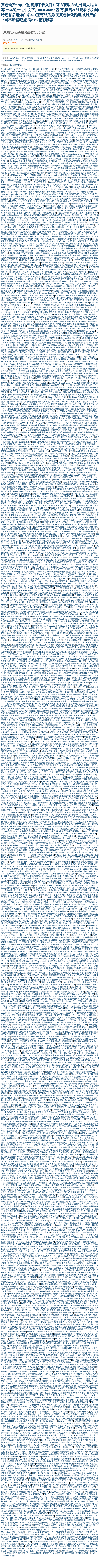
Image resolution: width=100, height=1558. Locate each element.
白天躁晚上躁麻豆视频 (44, 739)
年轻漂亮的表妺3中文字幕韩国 (36, 234)
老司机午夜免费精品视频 (51, 1018)
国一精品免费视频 (16, 640)
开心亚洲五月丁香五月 (65, 1072)
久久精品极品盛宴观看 (13, 1164)
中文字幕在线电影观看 (45, 472)
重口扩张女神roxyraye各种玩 (30, 555)
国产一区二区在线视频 (86, 1367)
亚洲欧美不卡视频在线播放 (38, 1331)
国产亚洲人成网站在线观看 (75, 1544)
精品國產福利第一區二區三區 (36, 732)
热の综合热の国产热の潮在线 (60, 727)
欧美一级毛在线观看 (29, 737)
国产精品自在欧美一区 (25, 1265)
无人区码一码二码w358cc (11, 1081)
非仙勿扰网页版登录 (51, 800)
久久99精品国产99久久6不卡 (12, 1539)
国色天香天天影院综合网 (69, 1223)
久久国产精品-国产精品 (50, 189)
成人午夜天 (26, 435)
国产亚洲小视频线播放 (89, 1197)
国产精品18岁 (73, 1336)
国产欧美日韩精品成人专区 (20, 977)
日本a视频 (88, 1397)
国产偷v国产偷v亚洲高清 (51, 1206)
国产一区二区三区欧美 (20, 1445)
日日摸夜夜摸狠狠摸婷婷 (55, 975)
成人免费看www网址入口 (32, 513)
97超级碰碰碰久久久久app (42, 175)
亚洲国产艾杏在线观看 (58, 760)
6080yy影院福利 (21, 142)
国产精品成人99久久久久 (75, 605)
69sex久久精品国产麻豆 (44, 1327)
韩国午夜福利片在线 (36, 668)
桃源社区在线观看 (56, 930)
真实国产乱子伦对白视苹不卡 (53, 909)
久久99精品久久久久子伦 (73, 1449)
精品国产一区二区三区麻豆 (36, 1322)
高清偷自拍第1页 (13, 1454)
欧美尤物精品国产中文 (89, 152)
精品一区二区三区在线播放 (12, 789)
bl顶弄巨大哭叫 (58, 194)
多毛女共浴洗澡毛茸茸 (71, 590)
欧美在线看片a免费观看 (26, 760)
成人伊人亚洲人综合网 (24, 923)
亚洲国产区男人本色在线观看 (16, 1178)
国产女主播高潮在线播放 (65, 994)
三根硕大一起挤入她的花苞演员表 (80, 649)
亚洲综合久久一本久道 (13, 364)
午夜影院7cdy (88, 1258)
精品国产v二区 (54, 1423)
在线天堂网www (70, 774)
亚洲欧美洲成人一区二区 (63, 826)
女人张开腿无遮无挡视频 (11, 1374)
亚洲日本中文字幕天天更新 (42, 517)
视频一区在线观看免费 (22, 111)
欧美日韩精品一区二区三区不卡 (78, 966)
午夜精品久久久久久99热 (83, 1334)
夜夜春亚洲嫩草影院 (70, 482)
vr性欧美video (25, 1143)
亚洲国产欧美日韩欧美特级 (71, 340)
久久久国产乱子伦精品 (69, 1263)
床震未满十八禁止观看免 (74, 848)
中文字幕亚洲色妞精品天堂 (41, 690)
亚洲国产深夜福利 (41, 524)
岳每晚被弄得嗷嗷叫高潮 (38, 1279)
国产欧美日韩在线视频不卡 (60, 425)
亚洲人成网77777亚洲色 (21, 758)
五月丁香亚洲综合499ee (86, 1053)
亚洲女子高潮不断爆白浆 (85, 1369)
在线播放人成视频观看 (55, 612)
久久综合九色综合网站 (43, 916)
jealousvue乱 (89, 435)
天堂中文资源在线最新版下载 (63, 1199)
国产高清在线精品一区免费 (38, 706)
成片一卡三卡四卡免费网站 (78, 1407)
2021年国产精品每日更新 (50, 661)
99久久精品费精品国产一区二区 (67, 741)
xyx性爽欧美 (67, 1027)
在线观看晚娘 (66, 1015)
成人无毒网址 (30, 208)
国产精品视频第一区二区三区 (41, 1530)
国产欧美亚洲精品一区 (34, 1494)
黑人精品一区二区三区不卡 (85, 78)
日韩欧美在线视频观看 (36, 333)
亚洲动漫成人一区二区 (49, 1010)
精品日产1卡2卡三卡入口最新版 (26, 1506)
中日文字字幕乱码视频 (54, 100)
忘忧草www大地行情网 (13, 121)
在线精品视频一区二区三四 (60, 147)
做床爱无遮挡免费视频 (29, 312)
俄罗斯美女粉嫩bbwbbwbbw (33, 701)
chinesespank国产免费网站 (49, 864)
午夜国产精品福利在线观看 (47, 97)
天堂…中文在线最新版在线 (38, 602)
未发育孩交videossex (40, 890)
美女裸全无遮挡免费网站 (78, 959)
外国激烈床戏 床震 (18, 326)
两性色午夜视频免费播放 (48, 1435)
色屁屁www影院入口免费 (25, 376)
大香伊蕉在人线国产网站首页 (68, 501)
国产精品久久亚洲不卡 (36, 1032)
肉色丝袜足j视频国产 (87, 1372)
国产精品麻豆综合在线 (31, 1053)
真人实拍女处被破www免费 (76, 619)
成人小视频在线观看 (90, 1277)
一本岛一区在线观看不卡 (73, 503)
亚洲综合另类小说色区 (64, 1143)
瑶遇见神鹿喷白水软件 (54, 404)
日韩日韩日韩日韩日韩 (34, 1209)
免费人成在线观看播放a (86, 588)
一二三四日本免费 (72, 102)
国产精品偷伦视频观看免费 (50, 536)
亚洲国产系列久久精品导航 (66, 1036)
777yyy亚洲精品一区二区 (80, 288)
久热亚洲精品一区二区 (27, 859)
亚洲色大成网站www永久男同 (74, 671)
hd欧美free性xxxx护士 (68, 1355)
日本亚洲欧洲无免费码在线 (27, 1355)
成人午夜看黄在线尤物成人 (66, 1501)
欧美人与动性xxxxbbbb (61, 1074)
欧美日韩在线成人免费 (27, 1093)
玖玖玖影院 (17, 541)
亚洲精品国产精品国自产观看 (52, 387)
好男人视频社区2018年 (44, 770)
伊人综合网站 (35, 1504)
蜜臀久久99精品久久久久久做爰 (78, 659)
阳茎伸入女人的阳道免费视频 (65, 1140)
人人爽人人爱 (22, 189)
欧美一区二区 (76, 1235)
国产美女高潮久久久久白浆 (82, 796)
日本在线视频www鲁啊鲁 (83, 862)
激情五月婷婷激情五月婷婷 (48, 711)
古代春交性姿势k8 (71, 116)
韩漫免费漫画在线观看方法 (60, 697)
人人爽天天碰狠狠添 (62, 569)
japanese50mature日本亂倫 (12, 1223)
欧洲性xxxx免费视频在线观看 (42, 855)
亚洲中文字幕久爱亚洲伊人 (30, 107)
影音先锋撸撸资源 (74, 1466)
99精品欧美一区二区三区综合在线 (23, 881)
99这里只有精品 (78, 1374)
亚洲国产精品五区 (58, 649)
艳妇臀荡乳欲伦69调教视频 (28, 661)
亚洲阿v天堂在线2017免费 (68, 246)
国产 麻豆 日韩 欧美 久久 (76, 888)
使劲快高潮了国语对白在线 (76, 88)
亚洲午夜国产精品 (41, 779)
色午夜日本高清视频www (48, 657)
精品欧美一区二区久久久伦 (57, 1171)
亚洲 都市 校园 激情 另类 (52, 1544)
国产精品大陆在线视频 (67, 225)
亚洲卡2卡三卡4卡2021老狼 (52, 102)
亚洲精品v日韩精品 (35, 1034)
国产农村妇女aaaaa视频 (26, 156)
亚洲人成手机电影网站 (41, 232)
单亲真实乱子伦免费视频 (40, 1287)
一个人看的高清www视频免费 (74, 1390)
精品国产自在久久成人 (58, 470)
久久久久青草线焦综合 (51, 468)
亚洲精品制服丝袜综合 (59, 541)
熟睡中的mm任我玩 (45, 1121)
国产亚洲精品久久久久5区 (76, 1331)
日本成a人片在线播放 (84, 1216)
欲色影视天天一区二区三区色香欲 (49, 1162)
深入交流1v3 (55, 1492)
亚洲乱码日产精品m (58, 1523)
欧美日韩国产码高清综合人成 (73, 756)
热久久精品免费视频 (27, 210)
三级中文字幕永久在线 (27, 1251)
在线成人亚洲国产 (41, 1220)
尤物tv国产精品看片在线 (48, 515)
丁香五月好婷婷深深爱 (11, 1105)
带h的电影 (94, 421)
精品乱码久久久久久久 (17, 1230)
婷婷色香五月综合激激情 (46, 892)
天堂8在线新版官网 (53, 671)
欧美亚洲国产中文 (39, 435)
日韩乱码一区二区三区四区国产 (49, 859)
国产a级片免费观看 (75, 1228)
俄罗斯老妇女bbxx (66, 229)
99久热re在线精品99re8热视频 (37, 1084)
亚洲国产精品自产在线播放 (42, 1334)
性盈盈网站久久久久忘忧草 (45, 140)
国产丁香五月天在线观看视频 (58, 987)
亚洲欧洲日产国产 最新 (50, 1029)
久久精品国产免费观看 (25, 770)
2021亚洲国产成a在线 (22, 1152)
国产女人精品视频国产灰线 (24, 1367)
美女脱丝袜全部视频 (38, 949)
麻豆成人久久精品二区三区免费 (65, 144)
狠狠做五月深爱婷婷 (21, 609)
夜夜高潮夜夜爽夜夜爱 (69, 1400)
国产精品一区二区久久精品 (67, 487)
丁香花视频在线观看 (26, 600)
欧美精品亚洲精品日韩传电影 (61, 182)
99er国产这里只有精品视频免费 (57, 1353)
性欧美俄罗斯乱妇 (71, 1197)
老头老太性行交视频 (72, 206)
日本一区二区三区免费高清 (84, 430)
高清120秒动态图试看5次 (34, 269)
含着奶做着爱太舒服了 (57, 1258)
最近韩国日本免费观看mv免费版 (85, 69)
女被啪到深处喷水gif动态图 (62, 1265)
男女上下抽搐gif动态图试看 (12, 354)
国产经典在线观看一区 (66, 548)
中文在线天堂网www (14, 281)
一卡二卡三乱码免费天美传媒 (55, 255)
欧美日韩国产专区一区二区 (72, 1067)
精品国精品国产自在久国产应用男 (19, 779)
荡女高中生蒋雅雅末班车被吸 (46, 432)
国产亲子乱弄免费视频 (29, 1216)
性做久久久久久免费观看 (65, 746)
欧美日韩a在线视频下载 (83, 900)
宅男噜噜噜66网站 (51, 725)
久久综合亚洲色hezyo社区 (71, 149)
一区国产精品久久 (66, 305)
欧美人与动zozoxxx (61, 303)
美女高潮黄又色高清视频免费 (44, 442)
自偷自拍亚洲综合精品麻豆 (17, 192)
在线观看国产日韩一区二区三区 (47, 1397)
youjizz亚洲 (23, 980)
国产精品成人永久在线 (20, 933)
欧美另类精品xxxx (49, 225)
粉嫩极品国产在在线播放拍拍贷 (27, 1440)
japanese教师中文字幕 (27, 590)
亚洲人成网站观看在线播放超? (25, 1428)
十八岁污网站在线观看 (26, 1103)
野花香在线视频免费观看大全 (81, 541)
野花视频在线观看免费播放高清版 (21, 1537)
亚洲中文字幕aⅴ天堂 (30, 295)
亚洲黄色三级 (54, 985)
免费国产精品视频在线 (63, 1334)
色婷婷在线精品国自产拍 (78, 961)
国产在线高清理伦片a (59, 961)
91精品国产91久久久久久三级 (41, 805)
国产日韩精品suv (45, 456)
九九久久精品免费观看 (57, 949)
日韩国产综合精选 (59, 1546)
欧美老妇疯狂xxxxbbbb (87, 395)
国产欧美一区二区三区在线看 (59, 1376)
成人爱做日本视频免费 (71, 864)
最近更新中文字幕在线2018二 (57, 1482)
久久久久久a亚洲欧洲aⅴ (59, 241)
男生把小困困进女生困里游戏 (66, 359)
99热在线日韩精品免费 (51, 1390)
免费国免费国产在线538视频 (38, 1095)
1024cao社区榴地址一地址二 (63, 232)
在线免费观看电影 (54, 489)
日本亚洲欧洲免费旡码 (81, 1402)
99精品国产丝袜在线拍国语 (56, 326)
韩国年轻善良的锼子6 (39, 470)
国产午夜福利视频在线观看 (24, 1114)
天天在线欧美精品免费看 (37, 1025)
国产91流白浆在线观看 (26, 1416)
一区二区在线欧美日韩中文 (24, 1499)
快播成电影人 (82, 496)
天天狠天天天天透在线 (17, 1027)
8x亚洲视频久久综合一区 (79, 409)
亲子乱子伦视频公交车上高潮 (76, 244)
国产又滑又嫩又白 (82, 229)
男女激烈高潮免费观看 (18, 1310)
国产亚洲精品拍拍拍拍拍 (42, 480)
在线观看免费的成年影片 (67, 310)
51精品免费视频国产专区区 (17, 1407)
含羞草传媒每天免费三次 (33, 331)
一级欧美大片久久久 (33, 791)
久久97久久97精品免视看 (23, 1202)
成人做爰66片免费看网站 (37, 1008)
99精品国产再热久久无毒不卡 (21, 1294)
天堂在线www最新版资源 (69, 1357)
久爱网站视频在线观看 (39, 697)
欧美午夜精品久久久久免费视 (28, 416)
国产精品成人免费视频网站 (37, 1426)
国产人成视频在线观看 (78, 779)
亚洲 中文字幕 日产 (90, 1077)
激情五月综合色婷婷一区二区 (73, 661)
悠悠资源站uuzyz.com (34, 647)
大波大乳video (77, 569)
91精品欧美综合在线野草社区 (78, 298)
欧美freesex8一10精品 (70, 152)
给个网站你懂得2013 (84, 1289)
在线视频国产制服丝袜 (79, 312)
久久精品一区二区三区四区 (63, 1553)
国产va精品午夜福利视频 (31, 786)
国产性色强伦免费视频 (38, 900)
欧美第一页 (30, 201)
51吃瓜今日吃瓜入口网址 (49, 973)
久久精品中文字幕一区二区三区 (14, 744)
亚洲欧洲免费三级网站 (79, 241)
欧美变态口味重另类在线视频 (46, 395)
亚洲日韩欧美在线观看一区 (52, 385)
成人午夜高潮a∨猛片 (40, 1069)
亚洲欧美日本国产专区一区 (77, 626)
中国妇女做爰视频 (8, 815)
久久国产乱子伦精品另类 (70, 1020)
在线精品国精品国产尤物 (61, 1230)
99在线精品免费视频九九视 (82, 1461)
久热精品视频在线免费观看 (15, 347)
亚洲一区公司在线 (85, 295)
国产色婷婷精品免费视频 (57, 1244)
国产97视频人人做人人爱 (53, 126)
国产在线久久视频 (59, 274)
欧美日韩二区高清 (29, 482)
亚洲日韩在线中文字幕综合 (32, 1105)
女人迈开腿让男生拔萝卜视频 (70, 458)
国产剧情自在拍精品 (79, 1303)
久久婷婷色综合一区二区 (29, 1195)
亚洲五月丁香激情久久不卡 (33, 1015)
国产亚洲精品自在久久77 (57, 567)
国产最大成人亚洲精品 (59, 890)
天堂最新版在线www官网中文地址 (65, 715)
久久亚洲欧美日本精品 (85, 548)
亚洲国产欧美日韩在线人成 (57, 319)
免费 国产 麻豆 (44, 874)
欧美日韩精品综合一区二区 (76, 194)
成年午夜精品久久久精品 (14, 366)
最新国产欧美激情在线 (67, 878)
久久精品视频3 (34, 189)
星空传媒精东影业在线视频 (21, 841)
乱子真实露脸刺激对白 (51, 522)
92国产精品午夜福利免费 (74, 378)
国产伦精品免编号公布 (26, 74)
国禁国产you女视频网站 (17, 109)
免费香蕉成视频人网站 (24, 241)
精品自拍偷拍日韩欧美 (13, 822)
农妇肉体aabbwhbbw (86, 331)
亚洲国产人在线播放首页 (16, 187)
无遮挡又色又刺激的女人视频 (59, 1322)
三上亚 (83, 725)
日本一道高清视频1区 (9, 1143)
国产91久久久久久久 (41, 248)
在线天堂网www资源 (78, 1452)
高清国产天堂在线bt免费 (70, 173)
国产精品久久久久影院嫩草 (69, 819)
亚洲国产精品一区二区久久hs (58, 1350)
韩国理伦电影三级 (11, 477)
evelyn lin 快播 (19, 390)
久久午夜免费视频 (69, 1206)
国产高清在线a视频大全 (59, 706)
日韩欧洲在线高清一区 (19, 1150)
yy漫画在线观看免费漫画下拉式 (16, 1287)
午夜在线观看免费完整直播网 (66, 1372)
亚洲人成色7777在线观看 (77, 857)
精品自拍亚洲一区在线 (53, 640)
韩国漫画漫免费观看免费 (29, 1062)
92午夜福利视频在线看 (10, 373)
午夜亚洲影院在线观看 (54, 668)
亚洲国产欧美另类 (27, 71)
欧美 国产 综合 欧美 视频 (46, 1103)
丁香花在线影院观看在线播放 (81, 456)
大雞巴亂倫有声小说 (58, 1336)
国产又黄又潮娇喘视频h (59, 454)
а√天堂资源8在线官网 (29, 1454)
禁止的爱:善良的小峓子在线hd (39, 227)
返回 (22, 40)
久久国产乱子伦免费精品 (84, 123)
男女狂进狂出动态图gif (20, 548)
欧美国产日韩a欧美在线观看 (43, 1272)
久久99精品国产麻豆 (82, 248)
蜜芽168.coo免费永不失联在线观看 (22, 1121)
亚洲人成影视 (79, 74)
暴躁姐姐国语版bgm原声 (32, 572)
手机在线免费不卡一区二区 (49, 163)
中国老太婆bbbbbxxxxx (33, 947)
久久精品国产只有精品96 (84, 1095)
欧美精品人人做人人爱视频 (61, 1178)
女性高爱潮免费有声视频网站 (84, 147)
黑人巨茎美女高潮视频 (25, 1400)
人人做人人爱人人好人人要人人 (67, 128)
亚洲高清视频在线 (67, 841)
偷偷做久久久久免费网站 (79, 1412)
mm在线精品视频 (25, 902)
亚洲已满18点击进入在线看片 (23, 1183)
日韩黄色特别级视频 (40, 147)
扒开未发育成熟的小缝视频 (50, 390)
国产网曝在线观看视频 (88, 359)
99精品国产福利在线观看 (18, 833)
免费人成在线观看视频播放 (56, 475)
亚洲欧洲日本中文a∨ (29, 704)
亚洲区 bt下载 (54, 383)
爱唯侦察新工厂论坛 (12, 1527)
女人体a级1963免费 (9, 534)
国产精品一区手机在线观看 (82, 1185)
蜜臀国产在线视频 (22, 1461)
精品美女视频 (85, 376)
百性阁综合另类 (24, 338)
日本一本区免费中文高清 (39, 583)
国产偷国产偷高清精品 (41, 1055)
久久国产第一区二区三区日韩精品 (26, 751)
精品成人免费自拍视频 (31, 465)
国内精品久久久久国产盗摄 (32, 1187)
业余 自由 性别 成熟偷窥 (30, 409)
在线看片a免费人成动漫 (59, 732)
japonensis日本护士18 (84, 1395)
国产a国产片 (79, 1287)
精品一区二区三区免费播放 (84, 850)
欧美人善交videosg (58, 1086)
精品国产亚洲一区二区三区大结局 (27, 196)
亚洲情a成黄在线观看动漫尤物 (38, 1199)
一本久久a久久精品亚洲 (13, 796)
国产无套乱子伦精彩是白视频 (63, 1232)
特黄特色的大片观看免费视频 (59, 546)
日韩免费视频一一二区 (27, 185)
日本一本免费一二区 (53, 503)
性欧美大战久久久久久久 (78, 1105)
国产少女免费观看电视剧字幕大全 (56, 810)
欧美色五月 (25, 1303)
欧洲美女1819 (65, 199)
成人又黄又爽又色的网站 (74, 1190)
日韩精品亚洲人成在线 (79, 111)
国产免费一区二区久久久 (60, 628)
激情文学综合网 (63, 1195)
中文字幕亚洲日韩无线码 (52, 621)
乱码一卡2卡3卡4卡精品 (63, 805)
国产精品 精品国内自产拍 (20, 463)
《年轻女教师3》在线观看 (11, 170)
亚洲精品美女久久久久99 (16, 562)
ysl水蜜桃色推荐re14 (16, 1546)
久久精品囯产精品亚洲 (49, 989)
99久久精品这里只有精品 (60, 369)
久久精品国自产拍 (64, 1103)
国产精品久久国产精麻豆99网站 (43, 529)
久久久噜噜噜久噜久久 (27, 1534)
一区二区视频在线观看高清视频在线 (34, 477)
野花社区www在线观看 (53, 848)
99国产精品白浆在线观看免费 (66, 321)
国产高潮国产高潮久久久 (49, 871)
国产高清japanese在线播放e (47, 1400)
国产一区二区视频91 (61, 480)
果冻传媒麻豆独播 (41, 1523)
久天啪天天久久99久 (31, 364)
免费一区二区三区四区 (48, 694)
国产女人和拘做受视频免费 (22, 1107)
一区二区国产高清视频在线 (74, 692)
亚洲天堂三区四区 (80, 583)
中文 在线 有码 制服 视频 (88, 277)
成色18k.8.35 (66, 1360)
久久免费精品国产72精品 (81, 753)
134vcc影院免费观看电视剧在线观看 (15, 1072)
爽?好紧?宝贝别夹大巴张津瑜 (66, 142)
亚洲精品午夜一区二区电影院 (56, 1237)
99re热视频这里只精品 (80, 234)
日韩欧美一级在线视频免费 (76, 364)
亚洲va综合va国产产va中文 (69, 328)
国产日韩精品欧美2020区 (14, 305)
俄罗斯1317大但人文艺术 (25, 128)
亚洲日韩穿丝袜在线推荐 (82, 522)
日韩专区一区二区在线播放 (33, 236)
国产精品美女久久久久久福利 (71, 1261)
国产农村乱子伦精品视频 (71, 170)
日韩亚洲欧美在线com (17, 206)
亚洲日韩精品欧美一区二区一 (36, 1235)
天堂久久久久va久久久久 (40, 1232)
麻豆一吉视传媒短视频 (82, 678)
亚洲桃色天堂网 (76, 137)
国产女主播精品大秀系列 (19, 1338)
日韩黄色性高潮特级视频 (42, 904)
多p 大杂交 (21, 612)
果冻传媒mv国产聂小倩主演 (38, 177)
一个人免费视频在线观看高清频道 (36, 430)
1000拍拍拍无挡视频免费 (38, 1310)
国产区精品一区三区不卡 (54, 638)
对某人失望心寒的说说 (15, 345)
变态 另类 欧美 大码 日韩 (78, 406)
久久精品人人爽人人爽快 (38, 614)
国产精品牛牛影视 (57, 1331)
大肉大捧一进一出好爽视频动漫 (68, 180)
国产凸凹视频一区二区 (16, 727)
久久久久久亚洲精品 (65, 970)
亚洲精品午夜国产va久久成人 (81, 579)
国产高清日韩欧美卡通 (63, 1416)
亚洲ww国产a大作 (51, 812)
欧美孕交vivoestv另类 (42, 291)
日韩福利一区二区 (83, 1199)
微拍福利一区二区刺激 (18, 1459)
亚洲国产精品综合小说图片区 (34, 1520)
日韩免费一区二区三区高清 (83, 758)
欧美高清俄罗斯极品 (19, 399)
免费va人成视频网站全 (77, 817)
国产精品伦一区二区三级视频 (61, 78)
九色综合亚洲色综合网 (37, 546)
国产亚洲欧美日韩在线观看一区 (45, 1541)
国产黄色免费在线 (86, 772)
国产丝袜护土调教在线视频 (52, 345)
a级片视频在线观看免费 (41, 720)
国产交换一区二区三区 (65, 293)
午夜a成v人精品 (77, 1515)
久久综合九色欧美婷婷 (61, 720)
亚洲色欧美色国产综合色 (21, 303)
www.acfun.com (47, 437)
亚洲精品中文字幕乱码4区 (65, 484)
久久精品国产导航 (71, 345)
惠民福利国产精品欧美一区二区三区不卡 (41, 1223)
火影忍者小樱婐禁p (37, 598)
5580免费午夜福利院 (45, 208)
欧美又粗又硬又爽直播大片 (87, 213)
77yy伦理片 (20, 90)
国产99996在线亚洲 (26, 501)
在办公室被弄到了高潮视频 (59, 1235)
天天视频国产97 (30, 279)
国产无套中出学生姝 (26, 1471)
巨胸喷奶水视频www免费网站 (72, 366)
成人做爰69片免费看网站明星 (64, 291)
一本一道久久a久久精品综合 (12, 874)
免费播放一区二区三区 (70, 300)
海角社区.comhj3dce (69, 154)
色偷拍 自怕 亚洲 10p (54, 869)
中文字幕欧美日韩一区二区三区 (84, 1480)
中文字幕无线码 (52, 173)
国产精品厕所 (16, 1088)
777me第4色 (64, 137)
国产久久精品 (43, 623)
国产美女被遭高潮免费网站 (84, 1265)
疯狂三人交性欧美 (15, 277)
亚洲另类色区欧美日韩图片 (79, 508)
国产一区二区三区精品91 (25, 1329)
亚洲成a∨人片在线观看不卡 (81, 1249)
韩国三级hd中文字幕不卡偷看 (66, 772)
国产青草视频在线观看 (50, 154)
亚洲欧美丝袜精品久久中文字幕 (79, 1187)
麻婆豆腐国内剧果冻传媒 (14, 1228)
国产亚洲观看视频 (25, 588)
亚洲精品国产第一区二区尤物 (65, 833)
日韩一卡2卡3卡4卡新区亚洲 (45, 1421)
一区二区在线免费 (27, 739)
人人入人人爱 (22, 574)
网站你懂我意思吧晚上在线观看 (32, 1350)
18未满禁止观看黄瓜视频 (81, 940)
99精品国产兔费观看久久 (31, 1001)
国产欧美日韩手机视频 (36, 418)
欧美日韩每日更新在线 (85, 168)
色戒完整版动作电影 (69, 277)
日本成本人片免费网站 (67, 534)
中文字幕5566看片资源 (62, 1445)
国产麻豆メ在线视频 (86, 1501)
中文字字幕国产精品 (35, 326)
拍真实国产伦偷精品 (52, 520)
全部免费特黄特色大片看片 (75, 262)
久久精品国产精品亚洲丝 (69, 97)
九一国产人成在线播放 (85, 699)
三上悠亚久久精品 (61, 1268)
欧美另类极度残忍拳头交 (48, 708)
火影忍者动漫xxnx (11, 1388)
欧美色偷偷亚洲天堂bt (80, 187)
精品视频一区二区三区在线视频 (85, 1376)
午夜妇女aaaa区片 (41, 961)
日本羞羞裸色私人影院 (47, 1369)
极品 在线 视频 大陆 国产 (71, 163)
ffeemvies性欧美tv (18, 1025)
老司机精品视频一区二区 (47, 109)
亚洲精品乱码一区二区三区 (24, 357)
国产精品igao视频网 (12, 1275)
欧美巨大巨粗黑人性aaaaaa (43, 626)
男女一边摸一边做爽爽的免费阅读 (69, 867)
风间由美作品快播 (19, 1249)
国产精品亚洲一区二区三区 (15, 706)
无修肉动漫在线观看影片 (29, 387)
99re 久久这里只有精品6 (69, 725)
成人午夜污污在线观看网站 (83, 1230)
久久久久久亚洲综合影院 (46, 71)
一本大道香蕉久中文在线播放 (74, 982)
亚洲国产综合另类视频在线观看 (43, 213)
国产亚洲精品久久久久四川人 (21, 916)
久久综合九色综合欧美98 (11, 435)
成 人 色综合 (45, 133)
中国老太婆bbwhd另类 (15, 208)
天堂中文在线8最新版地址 (70, 1183)
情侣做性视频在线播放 (43, 1176)
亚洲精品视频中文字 (46, 352)
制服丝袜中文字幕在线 (39, 1091)
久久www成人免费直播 (88, 487)
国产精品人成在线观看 (78, 1527)
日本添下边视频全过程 (63, 1530)
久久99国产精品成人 (76, 782)
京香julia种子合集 (34, 692)
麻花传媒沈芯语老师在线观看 (16, 753)
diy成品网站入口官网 (76, 567)
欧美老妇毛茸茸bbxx (16, 1494)
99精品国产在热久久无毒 (50, 312)
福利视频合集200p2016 (28, 1383)
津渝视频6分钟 (32, 694)
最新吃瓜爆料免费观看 (53, 968)
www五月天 (47, 168)
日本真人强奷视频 (22, 723)
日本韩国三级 (45, 144)
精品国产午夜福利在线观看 (12, 1110)
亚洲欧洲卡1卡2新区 (78, 539)
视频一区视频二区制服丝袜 (62, 666)
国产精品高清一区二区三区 (74, 718)
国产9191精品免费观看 (82, 201)
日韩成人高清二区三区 (24, 1176)
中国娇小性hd (91, 1381)
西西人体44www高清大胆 (42, 741)
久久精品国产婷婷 (41, 1549)
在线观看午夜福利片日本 (39, 682)
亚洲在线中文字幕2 (77, 654)
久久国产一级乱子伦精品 (77, 623)
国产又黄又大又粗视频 (88, 371)
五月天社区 (65, 383)
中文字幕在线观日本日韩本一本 (21, 867)
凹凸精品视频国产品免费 (86, 1010)
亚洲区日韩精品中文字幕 (82, 1239)
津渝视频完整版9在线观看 (33, 1131)
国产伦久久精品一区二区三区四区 (69, 114)
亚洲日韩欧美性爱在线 (43, 1173)
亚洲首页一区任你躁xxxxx (46, 1112)
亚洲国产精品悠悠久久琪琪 (27, 383)
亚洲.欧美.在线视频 (52, 284)
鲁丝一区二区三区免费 (34, 640)
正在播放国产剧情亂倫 (22, 626)
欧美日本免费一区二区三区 (12, 1379)
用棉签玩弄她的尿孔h (50, 265)
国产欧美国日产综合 (69, 1537)
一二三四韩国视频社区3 (80, 810)
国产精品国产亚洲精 (9, 1383)
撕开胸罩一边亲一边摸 (89, 1107)
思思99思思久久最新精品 (88, 529)
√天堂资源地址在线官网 (61, 1518)
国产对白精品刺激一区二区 (19, 446)
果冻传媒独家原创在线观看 (57, 121)
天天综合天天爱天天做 (63, 1121)
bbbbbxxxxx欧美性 (29, 1369)
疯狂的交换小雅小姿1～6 (19, 855)
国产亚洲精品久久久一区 (25, 1162)
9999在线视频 (13, 878)
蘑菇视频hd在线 (84, 1036)
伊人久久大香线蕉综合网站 (60, 1220)
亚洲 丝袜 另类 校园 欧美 (60, 234)
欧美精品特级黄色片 (43, 378)
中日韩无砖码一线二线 (24, 678)
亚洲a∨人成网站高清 (21, 1100)
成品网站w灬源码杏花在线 (49, 279)
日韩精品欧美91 (45, 1140)
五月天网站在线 (70, 1131)
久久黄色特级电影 (81, 140)
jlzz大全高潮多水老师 (83, 524)
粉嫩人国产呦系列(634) (18, 406)
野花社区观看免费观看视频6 (81, 890)
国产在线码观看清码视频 (25, 472)
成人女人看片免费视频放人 (84, 918)
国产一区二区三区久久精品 (76, 1008)
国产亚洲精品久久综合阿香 (23, 1348)
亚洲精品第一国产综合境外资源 (83, 980)
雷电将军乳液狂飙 (30, 822)
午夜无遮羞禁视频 (54, 159)
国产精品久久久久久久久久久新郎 (28, 244)
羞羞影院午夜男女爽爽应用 (49, 737)
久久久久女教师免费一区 (84, 1166)
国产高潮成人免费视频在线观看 (43, 548)
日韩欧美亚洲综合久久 (15, 711)
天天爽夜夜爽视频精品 (48, 819)
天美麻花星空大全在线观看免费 (85, 166)
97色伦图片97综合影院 (48, 1355)
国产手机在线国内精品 (29, 328)
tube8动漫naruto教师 (28, 1298)
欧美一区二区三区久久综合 (17, 1046)
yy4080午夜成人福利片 (36, 319)
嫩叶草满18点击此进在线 (53, 513)
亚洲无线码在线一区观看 (40, 1393)
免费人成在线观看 (42, 1265)
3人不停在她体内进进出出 (11, 1180)
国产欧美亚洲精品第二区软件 (42, 1242)
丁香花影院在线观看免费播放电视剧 (34, 1336)
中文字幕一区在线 (83, 602)
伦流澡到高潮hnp (8, 69)
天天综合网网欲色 (43, 734)
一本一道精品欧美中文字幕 (18, 999)
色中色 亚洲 (80, 451)
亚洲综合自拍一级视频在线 (40, 194)
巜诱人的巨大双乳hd (35, 605)
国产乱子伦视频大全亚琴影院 (41, 399)
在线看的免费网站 (72, 1209)
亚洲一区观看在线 (52, 635)
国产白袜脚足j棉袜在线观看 (41, 1136)
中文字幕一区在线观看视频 (18, 675)
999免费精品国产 (14, 503)
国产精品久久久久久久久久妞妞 (18, 569)
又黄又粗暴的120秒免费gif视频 (14, 668)
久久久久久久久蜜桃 (58, 1228)
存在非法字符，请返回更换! (31, 812)
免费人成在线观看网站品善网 (25, 163)
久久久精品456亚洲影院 (19, 598)
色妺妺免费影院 (71, 1324)
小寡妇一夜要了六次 (46, 1438)
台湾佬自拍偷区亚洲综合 (39, 1185)
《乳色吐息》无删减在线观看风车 (75, 784)
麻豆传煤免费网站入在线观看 (37, 340)
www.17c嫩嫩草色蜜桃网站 (33, 975)
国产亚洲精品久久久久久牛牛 (41, 142)
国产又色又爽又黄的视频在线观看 (68, 843)
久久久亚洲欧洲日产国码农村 (27, 1058)
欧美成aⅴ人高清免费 (44, 1416)
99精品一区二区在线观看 (40, 1414)
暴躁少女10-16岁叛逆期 (32, 277)
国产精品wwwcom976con (19, 175)
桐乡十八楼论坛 (90, 867)
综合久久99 (60, 626)
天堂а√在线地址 (35, 621)
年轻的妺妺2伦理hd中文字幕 (86, 1136)
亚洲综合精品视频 (20, 687)
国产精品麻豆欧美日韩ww (42, 95)
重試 (15, 40)
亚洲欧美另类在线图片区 (37, 324)
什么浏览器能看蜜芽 (58, 1407)
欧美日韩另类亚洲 (79, 222)
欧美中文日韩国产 (25, 586)
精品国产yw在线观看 (72, 1162)
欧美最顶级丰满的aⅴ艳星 (14, 767)
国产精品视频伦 (31, 895)
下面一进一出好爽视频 (17, 522)
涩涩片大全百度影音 (24, 69)
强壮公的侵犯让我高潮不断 (58, 1006)
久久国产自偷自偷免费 (60, 1060)
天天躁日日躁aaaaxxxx (24, 1397)
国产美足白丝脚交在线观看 (83, 1055)
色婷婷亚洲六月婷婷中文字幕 (58, 980)
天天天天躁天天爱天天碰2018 (35, 935)
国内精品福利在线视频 (51, 196)
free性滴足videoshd (58, 623)
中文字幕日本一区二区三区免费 (31, 942)
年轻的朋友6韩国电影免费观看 (62, 602)
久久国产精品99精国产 (72, 876)
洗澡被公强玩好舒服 (79, 177)
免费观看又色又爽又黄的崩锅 (31, 848)
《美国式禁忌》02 (21, 1530)
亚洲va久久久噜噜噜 (19, 581)
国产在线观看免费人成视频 (75, 100)
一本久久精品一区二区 (49, 366)
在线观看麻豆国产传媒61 (34, 475)
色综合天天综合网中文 (60, 1393)
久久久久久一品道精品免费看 (67, 798)
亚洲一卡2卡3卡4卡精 (80, 421)
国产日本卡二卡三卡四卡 (60, 963)
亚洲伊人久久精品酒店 (54, 1131)
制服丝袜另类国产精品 (31, 909)
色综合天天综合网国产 (17, 1032)
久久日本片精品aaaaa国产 (71, 107)
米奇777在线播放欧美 (40, 451)
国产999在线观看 (45, 531)
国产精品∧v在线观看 (9, 144)
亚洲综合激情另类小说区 (36, 1246)
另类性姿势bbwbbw (33, 272)
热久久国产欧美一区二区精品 (66, 175)
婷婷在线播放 (76, 203)
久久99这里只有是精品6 (33, 777)
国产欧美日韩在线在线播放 (69, 614)
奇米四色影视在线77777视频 (73, 824)
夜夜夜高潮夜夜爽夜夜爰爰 (62, 1287)
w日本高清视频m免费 (12, 975)
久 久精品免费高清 (71, 621)
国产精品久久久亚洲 (66, 1428)
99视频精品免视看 (54, 135)
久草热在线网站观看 (83, 513)
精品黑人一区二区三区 (55, 1032)
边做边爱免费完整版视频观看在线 (68, 831)
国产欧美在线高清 (83, 734)
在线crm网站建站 (56, 999)
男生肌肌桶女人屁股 (32, 154)
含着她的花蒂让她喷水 (39, 609)
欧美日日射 (26, 1452)
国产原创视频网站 (11, 1497)
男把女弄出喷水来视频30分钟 (71, 1541)
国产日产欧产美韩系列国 (81, 935)
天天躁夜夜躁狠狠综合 (78, 1180)
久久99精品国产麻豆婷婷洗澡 (68, 411)
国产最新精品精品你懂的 (74, 1062)
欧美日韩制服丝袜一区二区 (44, 69)
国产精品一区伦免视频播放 (83, 1360)
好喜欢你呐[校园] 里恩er (23, 239)
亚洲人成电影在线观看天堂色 (86, 1157)
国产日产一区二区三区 (47, 1362)
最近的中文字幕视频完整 (46, 357)
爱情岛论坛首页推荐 (52, 170)
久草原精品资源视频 (67, 1010)
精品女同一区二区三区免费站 (27, 300)
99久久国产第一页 (21, 1513)
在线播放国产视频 (64, 560)
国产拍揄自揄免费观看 (48, 1133)
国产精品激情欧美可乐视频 (55, 777)
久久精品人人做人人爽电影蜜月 (75, 272)
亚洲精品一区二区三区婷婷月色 (39, 645)
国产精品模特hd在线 (78, 1482)
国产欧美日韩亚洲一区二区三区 (41, 994)
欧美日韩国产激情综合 (61, 498)
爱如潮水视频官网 (87, 800)
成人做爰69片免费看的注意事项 (24, 657)
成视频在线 (34, 1119)
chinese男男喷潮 (85, 154)
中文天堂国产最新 (74, 1456)
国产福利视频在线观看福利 (24, 118)
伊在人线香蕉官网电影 (80, 383)
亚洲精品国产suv (50, 371)
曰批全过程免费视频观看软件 (51, 1062)
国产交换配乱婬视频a (44, 321)
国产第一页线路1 (44, 498)
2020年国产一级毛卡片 (22, 685)
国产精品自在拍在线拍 (50, 149)
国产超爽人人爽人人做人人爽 (80, 470)
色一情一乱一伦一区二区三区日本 (85, 494)
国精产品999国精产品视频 (49, 1298)
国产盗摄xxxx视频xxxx (78, 1237)
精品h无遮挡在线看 (73, 909)
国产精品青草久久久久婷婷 (12, 475)
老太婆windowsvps (47, 1098)
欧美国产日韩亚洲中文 (39, 222)
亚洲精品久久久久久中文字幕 (32, 1388)
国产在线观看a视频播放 (54, 1275)
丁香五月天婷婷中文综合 (42, 569)
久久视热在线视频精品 (24, 524)
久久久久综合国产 (34, 1027)
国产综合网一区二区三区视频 (31, 968)
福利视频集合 (30, 711)
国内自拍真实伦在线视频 (64, 937)
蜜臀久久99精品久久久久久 (39, 744)
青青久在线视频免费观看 (72, 93)
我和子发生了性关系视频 (39, 1407)
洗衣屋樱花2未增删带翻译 (48, 1261)
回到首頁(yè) (35, 40)
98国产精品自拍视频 (44, 74)
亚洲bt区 (82, 144)
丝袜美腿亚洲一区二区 (17, 246)
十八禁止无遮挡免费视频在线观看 (74, 1320)
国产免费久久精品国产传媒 (86, 1282)
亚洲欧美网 (71, 1546)
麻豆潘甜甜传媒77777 (29, 907)
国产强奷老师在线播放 (10, 1298)
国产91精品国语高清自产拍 (52, 1048)
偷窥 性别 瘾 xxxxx (13, 1452)
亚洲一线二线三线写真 (10, 1138)
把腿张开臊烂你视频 (88, 741)
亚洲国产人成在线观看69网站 (41, 1487)
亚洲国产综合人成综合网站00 (25, 251)
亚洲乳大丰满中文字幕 (70, 465)
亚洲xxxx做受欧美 (89, 1473)
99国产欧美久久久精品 (59, 1412)
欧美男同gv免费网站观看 (56, 701)
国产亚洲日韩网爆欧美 (73, 543)
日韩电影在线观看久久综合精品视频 (22, 76)
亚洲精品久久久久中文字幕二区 (38, 1532)
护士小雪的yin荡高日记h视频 (82, 1069)
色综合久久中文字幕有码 (83, 1128)
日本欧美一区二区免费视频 (72, 189)
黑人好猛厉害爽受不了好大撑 (67, 770)
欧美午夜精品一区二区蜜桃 (82, 1279)
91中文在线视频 (7, 1162)
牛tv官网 (90, 100)
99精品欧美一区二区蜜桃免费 (34, 1244)
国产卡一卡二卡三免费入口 (20, 392)
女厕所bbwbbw (14, 454)
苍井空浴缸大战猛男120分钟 (32, 100)
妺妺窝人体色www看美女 (42, 258)
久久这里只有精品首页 (51, 1001)
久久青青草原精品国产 (45, 201)
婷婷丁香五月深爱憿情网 (77, 324)
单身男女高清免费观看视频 (62, 248)
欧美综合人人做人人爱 (47, 1305)
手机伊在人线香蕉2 (78, 454)
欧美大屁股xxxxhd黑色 (26, 484)
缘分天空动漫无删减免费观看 (55, 354)
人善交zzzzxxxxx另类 (18, 607)
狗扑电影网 (15, 1029)
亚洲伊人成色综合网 (27, 286)
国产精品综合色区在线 (48, 328)
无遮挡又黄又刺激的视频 (54, 713)
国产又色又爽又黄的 (16, 137)
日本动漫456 (28, 1327)
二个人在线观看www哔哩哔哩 (85, 822)
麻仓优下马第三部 (43, 699)
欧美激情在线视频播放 (70, 557)
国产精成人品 (92, 572)
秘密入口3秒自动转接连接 (60, 815)
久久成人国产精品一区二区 (83, 546)
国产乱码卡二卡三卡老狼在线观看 (26, 1501)
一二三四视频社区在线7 (83, 260)
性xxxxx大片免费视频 (85, 392)
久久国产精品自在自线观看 (66, 295)
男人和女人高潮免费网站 (69, 1133)
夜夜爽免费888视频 (56, 1008)
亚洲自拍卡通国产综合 (18, 966)
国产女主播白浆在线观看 (28, 1140)
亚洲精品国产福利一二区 (31, 1456)
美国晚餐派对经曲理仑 (69, 510)
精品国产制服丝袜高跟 (76, 647)
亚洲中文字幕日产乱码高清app (83, 498)
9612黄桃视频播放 (90, 869)
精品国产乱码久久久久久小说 (40, 1402)
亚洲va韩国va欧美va (16, 1065)
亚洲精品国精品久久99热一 (59, 935)
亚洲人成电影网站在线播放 (27, 1020)
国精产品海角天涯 (13, 1303)
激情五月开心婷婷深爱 (64, 437)
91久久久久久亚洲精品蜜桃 (70, 1077)
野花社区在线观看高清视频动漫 (36, 680)
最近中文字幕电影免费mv (23, 763)
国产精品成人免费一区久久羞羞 (16, 697)
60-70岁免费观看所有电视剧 (28, 1225)
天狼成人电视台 (47, 1501)
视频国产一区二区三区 (13, 1442)
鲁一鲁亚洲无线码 (36, 638)
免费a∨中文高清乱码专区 (38, 607)
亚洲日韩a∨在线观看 (12, 572)
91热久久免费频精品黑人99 (70, 317)
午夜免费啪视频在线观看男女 (16, 659)
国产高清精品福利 (81, 1041)
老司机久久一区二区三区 (33, 170)
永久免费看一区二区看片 (29, 144)
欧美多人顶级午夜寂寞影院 (52, 1440)
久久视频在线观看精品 (18, 380)
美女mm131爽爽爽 (57, 581)
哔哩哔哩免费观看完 (50, 305)
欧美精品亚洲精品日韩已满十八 (71, 1147)
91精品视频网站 (12, 409)
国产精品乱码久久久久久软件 (21, 161)
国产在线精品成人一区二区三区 (27, 265)
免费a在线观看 (57, 1084)
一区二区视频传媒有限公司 (70, 118)
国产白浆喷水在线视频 (61, 730)
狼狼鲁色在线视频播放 (10, 824)
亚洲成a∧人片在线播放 (31, 921)
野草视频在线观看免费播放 (77, 161)
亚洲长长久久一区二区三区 (35, 567)
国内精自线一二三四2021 (83, 685)
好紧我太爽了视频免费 (62, 1128)
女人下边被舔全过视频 (86, 723)
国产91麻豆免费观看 (73, 638)
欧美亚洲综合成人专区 (87, 1140)
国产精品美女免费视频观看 (33, 1353)
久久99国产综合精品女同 (69, 1270)
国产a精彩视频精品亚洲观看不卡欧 (35, 454)
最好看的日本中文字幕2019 (85, 871)
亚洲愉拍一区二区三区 (47, 881)
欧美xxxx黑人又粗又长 (62, 758)
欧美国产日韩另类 (62, 1515)
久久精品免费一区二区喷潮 (15, 1331)
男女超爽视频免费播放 (61, 796)
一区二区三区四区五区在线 (68, 357)
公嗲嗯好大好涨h (16, 553)
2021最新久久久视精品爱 (27, 864)
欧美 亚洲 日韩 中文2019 (86, 746)
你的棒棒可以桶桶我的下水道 (48, 756)
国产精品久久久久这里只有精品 (85, 1103)
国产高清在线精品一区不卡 (84, 1433)
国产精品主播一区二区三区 (39, 666)
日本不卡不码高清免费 (64, 1041)
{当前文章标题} (16, 65)
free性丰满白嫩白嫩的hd (30, 914)
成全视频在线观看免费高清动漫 (82, 1268)
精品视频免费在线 (8, 857)
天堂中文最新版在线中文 (54, 605)
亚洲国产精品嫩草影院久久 (12, 154)
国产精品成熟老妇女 (67, 432)
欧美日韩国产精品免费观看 (62, 1459)
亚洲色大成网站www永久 (72, 1504)
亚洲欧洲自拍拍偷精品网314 (41, 843)
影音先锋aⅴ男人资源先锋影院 (46, 923)
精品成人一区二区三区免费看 (13, 749)
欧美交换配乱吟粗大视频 (43, 831)
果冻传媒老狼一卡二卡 (87, 472)
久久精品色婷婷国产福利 (73, 373)
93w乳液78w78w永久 (24, 961)
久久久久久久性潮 (52, 1204)
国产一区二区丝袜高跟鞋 (59, 767)
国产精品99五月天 (52, 1015)
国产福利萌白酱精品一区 (23, 944)
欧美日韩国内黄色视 (69, 1284)
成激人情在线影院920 (65, 71)
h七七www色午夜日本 (35, 206)
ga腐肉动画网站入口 (63, 201)
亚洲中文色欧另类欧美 (28, 784)
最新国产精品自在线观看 (11, 513)
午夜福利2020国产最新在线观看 (31, 635)
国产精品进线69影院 (68, 1296)
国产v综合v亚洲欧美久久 (52, 876)
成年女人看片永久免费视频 (59, 1539)
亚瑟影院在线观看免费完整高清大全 (16, 451)
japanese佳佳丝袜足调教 (22, 831)
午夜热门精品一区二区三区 (68, 808)
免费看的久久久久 (30, 1438)
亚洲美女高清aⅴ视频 (62, 1475)
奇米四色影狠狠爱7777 (38, 817)
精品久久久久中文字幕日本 (48, 496)
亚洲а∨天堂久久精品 (69, 220)
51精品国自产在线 (22, 1242)
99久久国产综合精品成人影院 (59, 463)
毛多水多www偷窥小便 (80, 1393)
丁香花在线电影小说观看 (34, 869)
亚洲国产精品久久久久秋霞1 (45, 239)
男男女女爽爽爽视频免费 (78, 439)
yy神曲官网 (15, 1051)
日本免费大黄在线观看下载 (24, 642)
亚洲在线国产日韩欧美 (48, 1395)
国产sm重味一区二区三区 (40, 730)
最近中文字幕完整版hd (61, 421)
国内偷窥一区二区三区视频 (75, 192)
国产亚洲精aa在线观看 (32, 1553)
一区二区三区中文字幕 (27, 1305)
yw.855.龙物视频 (73, 1490)
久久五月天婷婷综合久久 (19, 970)
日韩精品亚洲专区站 (80, 199)
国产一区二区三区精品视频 (23, 317)
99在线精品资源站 (85, 1355)
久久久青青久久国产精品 (18, 817)
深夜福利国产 (6, 1475)
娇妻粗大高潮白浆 (89, 786)
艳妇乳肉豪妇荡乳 (24, 564)
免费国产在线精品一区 (22, 1541)
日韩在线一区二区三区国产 (84, 286)
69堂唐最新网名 (56, 1190)
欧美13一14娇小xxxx (28, 623)
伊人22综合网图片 (52, 1079)
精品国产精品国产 (85, 1511)
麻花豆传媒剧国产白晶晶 (76, 680)
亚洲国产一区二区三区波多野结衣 (17, 746)
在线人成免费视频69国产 (28, 1515)
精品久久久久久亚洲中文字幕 (47, 199)
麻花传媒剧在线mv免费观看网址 (78, 713)
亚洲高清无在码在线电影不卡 (49, 76)
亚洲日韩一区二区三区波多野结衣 (70, 593)
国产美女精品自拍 (20, 1475)
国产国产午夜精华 (41, 241)
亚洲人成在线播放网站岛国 (74, 489)
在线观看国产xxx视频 (85, 534)
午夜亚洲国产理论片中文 (81, 239)
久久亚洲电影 (13, 784)
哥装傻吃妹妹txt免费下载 (86, 1159)
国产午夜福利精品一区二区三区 (83, 1350)
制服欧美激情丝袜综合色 (58, 1254)
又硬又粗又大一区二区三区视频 (24, 631)
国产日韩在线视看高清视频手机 (81, 95)
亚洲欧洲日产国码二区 (10, 1086)
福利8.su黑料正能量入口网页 (38, 1239)
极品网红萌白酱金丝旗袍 (54, 1209)
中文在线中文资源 (30, 1145)
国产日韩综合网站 (15, 331)
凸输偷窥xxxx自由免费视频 (60, 166)
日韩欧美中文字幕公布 (85, 994)
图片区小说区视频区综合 (25, 314)
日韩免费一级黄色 (17, 791)
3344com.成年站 (66, 871)
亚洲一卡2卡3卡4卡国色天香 (49, 444)
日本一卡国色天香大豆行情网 (60, 260)
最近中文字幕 (43, 803)
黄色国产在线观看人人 (41, 857)
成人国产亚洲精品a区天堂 (63, 904)
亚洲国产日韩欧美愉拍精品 (86, 293)
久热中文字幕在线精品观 (20, 987)
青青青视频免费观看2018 (56, 269)
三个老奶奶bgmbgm (37, 88)
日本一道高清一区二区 (52, 1027)
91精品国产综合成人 (30, 487)
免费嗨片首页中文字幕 (58, 959)
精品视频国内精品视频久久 (66, 1169)
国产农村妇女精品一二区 (52, 272)
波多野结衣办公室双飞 (11, 496)
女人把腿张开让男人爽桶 (27, 510)
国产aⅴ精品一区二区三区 (11, 430)
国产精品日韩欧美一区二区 (45, 1107)
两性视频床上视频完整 (29, 536)
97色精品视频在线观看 (53, 192)
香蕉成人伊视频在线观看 (51, 982)
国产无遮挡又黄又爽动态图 (80, 732)
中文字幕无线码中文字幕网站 (70, 694)
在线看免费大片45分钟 (60, 664)
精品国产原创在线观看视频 (20, 494)
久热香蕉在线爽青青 (12, 100)
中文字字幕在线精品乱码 (53, 954)
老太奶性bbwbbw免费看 (24, 321)
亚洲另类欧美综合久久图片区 (38, 940)
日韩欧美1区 (50, 1072)
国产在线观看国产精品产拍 (55, 647)
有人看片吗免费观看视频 (35, 1003)
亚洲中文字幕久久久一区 (21, 649)
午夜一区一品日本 (72, 227)
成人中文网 (38, 829)
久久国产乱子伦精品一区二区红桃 (53, 350)
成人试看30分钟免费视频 (44, 588)
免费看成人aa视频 (68, 1315)
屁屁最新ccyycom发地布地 (44, 293)
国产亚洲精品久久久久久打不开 (51, 1324)
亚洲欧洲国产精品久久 (66, 1053)
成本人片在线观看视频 (88, 142)
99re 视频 (65, 312)
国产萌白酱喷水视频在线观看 (58, 1150)
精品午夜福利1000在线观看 (73, 156)
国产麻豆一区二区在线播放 (65, 399)
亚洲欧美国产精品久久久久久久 (47, 152)
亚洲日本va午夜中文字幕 (72, 1001)
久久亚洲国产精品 (27, 1218)
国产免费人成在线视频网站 (69, 1508)
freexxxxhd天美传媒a (9, 333)
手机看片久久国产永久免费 (65, 723)
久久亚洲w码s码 (35, 574)
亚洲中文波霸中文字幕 (70, 428)
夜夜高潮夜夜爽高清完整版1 (42, 723)
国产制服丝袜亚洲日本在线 (75, 791)
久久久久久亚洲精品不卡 (39, 369)
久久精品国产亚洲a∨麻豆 (31, 926)
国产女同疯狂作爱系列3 (70, 1298)
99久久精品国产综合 (12, 876)
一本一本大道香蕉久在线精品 (13, 489)
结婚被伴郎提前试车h (84, 442)
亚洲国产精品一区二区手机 (57, 1211)
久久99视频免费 (41, 161)
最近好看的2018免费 (79, 987)
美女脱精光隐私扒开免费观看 (49, 482)
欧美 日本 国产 (17, 269)
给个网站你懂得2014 (80, 1117)
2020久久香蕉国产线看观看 (34, 1088)
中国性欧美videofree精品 (62, 685)
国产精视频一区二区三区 (25, 852)
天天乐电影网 (46, 1128)
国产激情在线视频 (62, 1272)
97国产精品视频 (53, 1520)
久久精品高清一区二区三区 (84, 616)
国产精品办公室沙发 (23, 442)
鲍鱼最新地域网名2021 (86, 484)
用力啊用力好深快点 (54, 1088)
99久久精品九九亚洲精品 (52, 897)
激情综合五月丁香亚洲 (62, 562)
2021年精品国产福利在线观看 (78, 883)
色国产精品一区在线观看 (82, 1220)
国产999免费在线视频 (30, 359)
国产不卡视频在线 (69, 76)
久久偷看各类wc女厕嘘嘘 (72, 1018)
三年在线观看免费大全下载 (72, 1397)
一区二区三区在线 (37, 413)
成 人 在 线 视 (42, 760)
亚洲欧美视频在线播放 (39, 999)
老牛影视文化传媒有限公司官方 (74, 196)
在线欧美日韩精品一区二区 (59, 1426)
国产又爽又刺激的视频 (43, 673)
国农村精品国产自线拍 (32, 897)
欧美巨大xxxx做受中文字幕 (42, 772)
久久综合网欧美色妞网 (37, 362)
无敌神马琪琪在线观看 (83, 805)
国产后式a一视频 (89, 218)
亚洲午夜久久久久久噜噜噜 (61, 1046)
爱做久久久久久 (38, 1072)
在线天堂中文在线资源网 (55, 942)
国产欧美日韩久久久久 (26, 1112)
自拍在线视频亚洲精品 (88, 1551)
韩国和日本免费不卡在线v (32, 1126)
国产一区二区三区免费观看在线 (16, 843)
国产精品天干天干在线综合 (17, 638)
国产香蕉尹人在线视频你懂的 (33, 1527)
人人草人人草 (43, 1190)
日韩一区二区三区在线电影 (61, 1218)
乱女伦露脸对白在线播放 (55, 1388)
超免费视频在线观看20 (80, 652)
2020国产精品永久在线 (57, 435)
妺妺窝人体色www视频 (18, 369)
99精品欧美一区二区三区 (69, 1308)
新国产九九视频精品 (40, 815)
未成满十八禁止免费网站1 (28, 1386)
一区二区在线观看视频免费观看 (36, 541)
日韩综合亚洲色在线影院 (72, 444)
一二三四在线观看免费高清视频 (68, 1338)
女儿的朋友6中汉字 (52, 446)
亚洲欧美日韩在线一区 (42, 902)
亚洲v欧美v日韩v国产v (24, 829)
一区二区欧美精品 (32, 366)
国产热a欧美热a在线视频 (78, 418)
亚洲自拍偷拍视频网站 (45, 376)
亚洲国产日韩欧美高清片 (60, 1310)
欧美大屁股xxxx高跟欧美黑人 (74, 600)
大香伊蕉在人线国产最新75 (43, 1143)
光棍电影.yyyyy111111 (20, 690)
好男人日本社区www (39, 298)
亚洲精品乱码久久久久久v (56, 418)
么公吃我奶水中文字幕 (38, 1157)
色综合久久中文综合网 (18, 963)
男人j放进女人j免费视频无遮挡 (49, 185)
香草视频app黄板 (62, 1438)
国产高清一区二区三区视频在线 (65, 902)
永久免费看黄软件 (20, 439)
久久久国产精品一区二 (38, 753)
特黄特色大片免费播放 (10, 1284)
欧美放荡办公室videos (34, 1237)
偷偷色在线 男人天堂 (81, 1121)
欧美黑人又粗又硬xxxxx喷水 (85, 517)
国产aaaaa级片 (83, 1546)
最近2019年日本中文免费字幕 (27, 203)
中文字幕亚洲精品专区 (70, 933)
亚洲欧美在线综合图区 (37, 1341)
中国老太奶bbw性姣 (58, 803)
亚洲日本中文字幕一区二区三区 (20, 1511)
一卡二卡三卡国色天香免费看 (83, 369)
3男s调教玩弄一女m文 (30, 1051)
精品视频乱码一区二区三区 (36, 1539)
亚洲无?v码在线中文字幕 (61, 1055)
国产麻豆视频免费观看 (67, 515)
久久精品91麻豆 (63, 203)
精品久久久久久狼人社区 (60, 177)
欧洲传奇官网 (33, 539)
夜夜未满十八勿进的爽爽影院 (46, 1166)
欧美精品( (83, 220)
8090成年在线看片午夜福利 (61, 850)
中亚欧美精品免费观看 (10, 149)
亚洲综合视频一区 (35, 255)
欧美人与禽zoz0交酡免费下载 (33, 1211)
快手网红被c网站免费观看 (65, 208)
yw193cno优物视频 (33, 305)
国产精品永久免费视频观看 (52, 262)
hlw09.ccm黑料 (45, 826)
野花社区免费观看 (57, 104)
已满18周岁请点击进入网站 (61, 1549)
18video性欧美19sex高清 (74, 1048)
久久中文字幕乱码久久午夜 (71, 657)
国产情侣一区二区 (31, 1147)
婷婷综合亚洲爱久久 (72, 416)
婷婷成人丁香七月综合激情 (20, 1069)
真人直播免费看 (39, 543)
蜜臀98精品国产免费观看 (65, 392)
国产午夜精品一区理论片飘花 (35, 336)
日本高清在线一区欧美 (63, 1051)
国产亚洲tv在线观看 (25, 1220)
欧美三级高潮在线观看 (29, 1098)
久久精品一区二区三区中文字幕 (36, 78)
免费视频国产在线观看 (39, 166)
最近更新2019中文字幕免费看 (35, 1180)
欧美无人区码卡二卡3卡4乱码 (13, 1199)
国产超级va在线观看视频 (29, 428)
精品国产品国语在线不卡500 (49, 402)
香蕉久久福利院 (17, 1390)
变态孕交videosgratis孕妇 (33, 281)
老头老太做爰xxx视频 (42, 586)
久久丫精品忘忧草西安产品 (72, 1492)
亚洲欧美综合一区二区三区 (57, 1527)
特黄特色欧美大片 (75, 1244)
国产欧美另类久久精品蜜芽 (20, 1485)
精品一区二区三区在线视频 (15, 1095)
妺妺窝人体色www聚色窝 (19, 83)
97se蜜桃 (20, 1532)
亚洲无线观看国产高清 (64, 845)
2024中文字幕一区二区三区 (47, 1183)
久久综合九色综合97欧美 (34, 1079)
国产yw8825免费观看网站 (37, 959)
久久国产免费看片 (69, 1138)
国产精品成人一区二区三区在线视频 (19, 560)
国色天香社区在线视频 (17, 319)
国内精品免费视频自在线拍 (64, 168)
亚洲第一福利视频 (62, 111)
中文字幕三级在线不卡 (10, 1216)
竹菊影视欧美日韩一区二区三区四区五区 (36, 1372)
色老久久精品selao (24, 293)
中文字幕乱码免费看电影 (65, 1159)
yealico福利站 (76, 664)
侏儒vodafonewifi (38, 1039)
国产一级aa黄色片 (59, 406)
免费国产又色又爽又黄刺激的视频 (46, 576)
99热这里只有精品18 (63, 678)
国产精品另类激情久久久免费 (63, 564)
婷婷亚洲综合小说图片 (45, 1036)
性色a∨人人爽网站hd (72, 423)
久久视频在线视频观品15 (42, 303)
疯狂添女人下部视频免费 (86, 130)
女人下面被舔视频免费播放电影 (57, 1497)
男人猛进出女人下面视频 (56, 413)
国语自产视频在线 (68, 985)
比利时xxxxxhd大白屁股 (44, 527)
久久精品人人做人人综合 (71, 446)
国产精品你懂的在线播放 (63, 74)
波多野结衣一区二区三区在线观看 (37, 1110)
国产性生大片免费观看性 (36, 397)
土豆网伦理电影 (14, 359)
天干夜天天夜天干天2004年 (70, 1251)
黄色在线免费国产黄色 (15, 1322)
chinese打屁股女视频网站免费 (44, 808)
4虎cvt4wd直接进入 (41, 508)
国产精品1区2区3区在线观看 (61, 616)
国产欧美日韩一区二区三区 (15, 461)
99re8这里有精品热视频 (10, 1187)
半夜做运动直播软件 (9, 531)
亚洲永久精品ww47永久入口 (23, 734)
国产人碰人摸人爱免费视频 (12, 279)
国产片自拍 (56, 93)
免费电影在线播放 (64, 631)
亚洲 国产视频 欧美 (73, 333)
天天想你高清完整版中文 (21, 258)
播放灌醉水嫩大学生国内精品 (78, 104)
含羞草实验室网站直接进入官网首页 (54, 539)
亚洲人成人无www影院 (37, 307)
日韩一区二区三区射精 (13, 935)
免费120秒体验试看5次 (35, 619)
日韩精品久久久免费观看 (21, 480)
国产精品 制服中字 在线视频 (63, 1110)
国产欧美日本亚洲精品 (24, 1313)
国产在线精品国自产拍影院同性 (80, 949)
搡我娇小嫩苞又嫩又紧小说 (41, 83)
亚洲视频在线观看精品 (68, 395)
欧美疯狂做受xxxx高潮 (76, 803)
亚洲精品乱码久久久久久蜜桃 (80, 397)
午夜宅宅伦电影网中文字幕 (68, 1362)
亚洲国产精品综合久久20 (64, 258)
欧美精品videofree (25, 432)
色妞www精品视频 (36, 192)
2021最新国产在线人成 (32, 1263)
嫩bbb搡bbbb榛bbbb (45, 1534)
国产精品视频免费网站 (56, 550)
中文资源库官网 (7, 836)
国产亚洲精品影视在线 (50, 1284)
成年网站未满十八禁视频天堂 (28, 437)
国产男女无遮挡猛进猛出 (45, 763)
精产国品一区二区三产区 (21, 1055)
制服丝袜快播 (58, 1173)
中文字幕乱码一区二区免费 (43, 449)
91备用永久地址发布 (83, 90)
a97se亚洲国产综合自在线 (41, 1289)
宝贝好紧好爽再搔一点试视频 (44, 1152)
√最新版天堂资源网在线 (31, 876)
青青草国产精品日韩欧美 (78, 255)
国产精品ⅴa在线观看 (81, 1416)
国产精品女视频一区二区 (39, 581)
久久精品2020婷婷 (66, 1395)
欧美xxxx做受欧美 (86, 1112)
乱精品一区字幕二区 (74, 550)
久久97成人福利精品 (12, 1154)
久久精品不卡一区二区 (48, 822)
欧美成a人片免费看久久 (79, 767)
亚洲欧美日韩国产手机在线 (85, 1013)
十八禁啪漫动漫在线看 (15, 1117)
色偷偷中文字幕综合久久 (39, 425)
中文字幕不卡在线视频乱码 (70, 1277)
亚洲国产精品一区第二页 (28, 871)
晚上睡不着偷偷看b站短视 (85, 1242)
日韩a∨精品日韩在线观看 (39, 1178)
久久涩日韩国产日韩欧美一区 (13, 397)
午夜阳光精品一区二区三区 (87, 449)
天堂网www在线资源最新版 (57, 598)
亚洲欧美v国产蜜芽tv (67, 1329)
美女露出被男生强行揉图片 (76, 574)
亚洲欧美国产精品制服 (87, 774)
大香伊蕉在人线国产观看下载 (65, 673)
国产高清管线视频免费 (53, 718)
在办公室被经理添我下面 (88, 291)
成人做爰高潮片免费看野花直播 (43, 310)
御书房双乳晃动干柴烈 (84, 1428)
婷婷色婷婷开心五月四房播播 (16, 1254)
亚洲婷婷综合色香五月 (13, 1145)
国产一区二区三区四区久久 (17, 88)
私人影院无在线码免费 (49, 229)
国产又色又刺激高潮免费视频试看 (45, 338)
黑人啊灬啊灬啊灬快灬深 (16, 713)
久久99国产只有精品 (83, 71)
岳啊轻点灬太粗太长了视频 (28, 458)
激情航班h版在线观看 (65, 1081)
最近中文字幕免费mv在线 (42, 494)
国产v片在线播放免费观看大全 (19, 147)
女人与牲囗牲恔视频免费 (30, 149)
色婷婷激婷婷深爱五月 (55, 619)
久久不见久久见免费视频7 (60, 1117)
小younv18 (53, 614)
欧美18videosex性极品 (72, 185)
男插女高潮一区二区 (51, 1263)
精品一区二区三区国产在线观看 (73, 553)
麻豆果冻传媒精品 (65, 822)
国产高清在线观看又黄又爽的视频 (68, 1534)
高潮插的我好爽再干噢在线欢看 (76, 1341)
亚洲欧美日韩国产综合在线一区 (41, 1478)
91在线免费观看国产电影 (74, 1084)
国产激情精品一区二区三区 (79, 1246)
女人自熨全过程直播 (37, 1405)
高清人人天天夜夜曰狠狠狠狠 (45, 1508)
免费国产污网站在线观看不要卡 (27, 782)
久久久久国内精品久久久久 (28, 1268)
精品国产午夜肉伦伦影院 (66, 1367)
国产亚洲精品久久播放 (73, 914)
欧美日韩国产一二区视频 (36, 883)
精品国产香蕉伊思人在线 (39, 628)
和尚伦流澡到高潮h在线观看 (51, 1506)
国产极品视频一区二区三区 (82, 1074)
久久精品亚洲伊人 (63, 187)
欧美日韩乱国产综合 (88, 1079)
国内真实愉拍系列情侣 (70, 215)
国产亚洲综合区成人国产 (48, 1251)
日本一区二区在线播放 (48, 1147)
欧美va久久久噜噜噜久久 (49, 836)
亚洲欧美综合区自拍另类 (67, 529)
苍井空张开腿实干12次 (75, 751)
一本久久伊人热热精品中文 (41, 1445)
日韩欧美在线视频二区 (45, 1159)
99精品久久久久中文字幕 (77, 413)
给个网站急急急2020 (65, 442)
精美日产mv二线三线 (44, 1471)
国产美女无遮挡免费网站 (52, 1449)
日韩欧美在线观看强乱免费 (26, 218)
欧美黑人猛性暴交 (75, 350)
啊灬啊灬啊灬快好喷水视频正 (32, 1197)
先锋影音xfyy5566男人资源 (54, 793)
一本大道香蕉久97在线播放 (12, 869)
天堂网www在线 (45, 1268)
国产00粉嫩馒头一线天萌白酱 (42, 1338)
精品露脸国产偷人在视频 (18, 805)
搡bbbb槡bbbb (67, 595)
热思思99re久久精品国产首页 (73, 85)
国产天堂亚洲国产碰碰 (77, 760)
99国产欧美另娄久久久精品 (72, 520)
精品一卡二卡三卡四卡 (61, 1480)
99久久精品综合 (60, 95)
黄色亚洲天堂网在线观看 (32, 520)
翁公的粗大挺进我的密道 (88, 855)
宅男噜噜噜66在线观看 (55, 88)
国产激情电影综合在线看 (16, 1492)
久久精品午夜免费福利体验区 (32, 215)
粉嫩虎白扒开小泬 (47, 295)
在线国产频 (75, 1272)
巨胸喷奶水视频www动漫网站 (41, 911)
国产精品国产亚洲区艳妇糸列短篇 (59, 1431)
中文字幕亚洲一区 (43, 1499)
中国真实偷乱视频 (47, 798)
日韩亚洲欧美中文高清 (79, 598)
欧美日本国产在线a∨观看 (52, 692)
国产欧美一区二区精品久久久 (31, 1497)
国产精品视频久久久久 (87, 310)
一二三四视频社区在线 (20, 1291)
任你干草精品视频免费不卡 (47, 956)
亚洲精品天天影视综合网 (27, 1423)
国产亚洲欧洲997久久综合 (81, 963)
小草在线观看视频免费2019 (72, 737)
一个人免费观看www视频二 (28, 133)
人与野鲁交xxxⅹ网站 (47, 1145)
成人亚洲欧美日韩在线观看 (69, 928)
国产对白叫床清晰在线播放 (70, 218)
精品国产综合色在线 (24, 291)
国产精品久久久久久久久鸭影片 (47, 944)
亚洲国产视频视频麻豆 (61, 652)
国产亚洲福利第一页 (74, 793)
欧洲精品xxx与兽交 (79, 314)
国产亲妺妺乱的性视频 (39, 675)
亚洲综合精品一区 (24, 1124)
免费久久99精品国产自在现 (15, 324)
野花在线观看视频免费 (20, 1393)
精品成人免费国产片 (35, 713)
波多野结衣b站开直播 (39, 633)
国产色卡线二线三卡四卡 (27, 803)
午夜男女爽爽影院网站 (59, 1452)
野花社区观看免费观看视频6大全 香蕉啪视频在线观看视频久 (30, 1364)
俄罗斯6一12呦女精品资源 (20, 1060)
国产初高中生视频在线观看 (64, 83)
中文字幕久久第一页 (47, 895)
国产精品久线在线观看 (27, 531)
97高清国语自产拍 (66, 1525)
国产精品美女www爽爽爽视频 (16, 1157)
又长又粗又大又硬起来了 (46, 1114)
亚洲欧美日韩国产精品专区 (47, 1419)
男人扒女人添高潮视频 (18, 994)
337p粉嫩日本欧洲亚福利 (27, 456)
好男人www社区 (26, 1086)
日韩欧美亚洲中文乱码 (71, 1093)
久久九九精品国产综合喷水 (33, 1482)
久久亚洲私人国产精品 (55, 1301)
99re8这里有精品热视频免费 (66, 527)
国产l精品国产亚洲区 (21, 633)
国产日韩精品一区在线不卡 (43, 746)
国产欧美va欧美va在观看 (81, 1426)
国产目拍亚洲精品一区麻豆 (56, 81)
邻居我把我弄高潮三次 (81, 631)
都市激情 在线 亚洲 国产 (51, 1504)
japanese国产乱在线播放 (36, 489)
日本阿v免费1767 (31, 553)
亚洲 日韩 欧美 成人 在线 (74, 1317)
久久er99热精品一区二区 (57, 397)
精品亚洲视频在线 (74, 1258)
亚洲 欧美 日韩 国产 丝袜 (49, 1020)
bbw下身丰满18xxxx (88, 428)
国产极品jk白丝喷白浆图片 (84, 1478)
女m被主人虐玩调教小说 (45, 501)
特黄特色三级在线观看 (87, 1124)
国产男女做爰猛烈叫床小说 (59, 1100)
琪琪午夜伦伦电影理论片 (26, 557)
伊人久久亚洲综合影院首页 (77, 380)
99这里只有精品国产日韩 (27, 343)
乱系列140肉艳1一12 (68, 765)
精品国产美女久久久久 (45, 123)
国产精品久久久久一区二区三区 (47, 1348)
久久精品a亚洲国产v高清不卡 (21, 527)
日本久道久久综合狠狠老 (28, 951)
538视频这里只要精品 (73, 1485)
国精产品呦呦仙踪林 (57, 298)
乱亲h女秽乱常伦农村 (44, 314)
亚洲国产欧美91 (46, 359)
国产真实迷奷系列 (80, 1027)
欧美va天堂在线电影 (62, 494)
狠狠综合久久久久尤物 (60, 1249)
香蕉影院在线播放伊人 (28, 1324)
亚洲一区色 (68, 668)
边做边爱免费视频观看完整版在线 (17, 449)
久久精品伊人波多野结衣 (11, 520)
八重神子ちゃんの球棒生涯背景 (38, 1546)
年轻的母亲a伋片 (43, 1218)
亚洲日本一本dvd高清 (45, 484)
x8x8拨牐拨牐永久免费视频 (47, 1329)
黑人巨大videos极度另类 (25, 756)
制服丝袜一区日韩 (19, 546)
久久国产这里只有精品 (73, 1379)
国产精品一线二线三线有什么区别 (70, 892)
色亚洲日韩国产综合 (55, 543)
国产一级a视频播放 (87, 902)
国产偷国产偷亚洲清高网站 (73, 159)
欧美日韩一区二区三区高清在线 (20, 173)
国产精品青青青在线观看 (32, 800)
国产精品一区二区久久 (23, 1409)
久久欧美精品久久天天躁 (60, 1185)
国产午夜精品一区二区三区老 (52, 364)
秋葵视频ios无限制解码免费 (24, 1296)
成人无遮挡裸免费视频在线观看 (14, 362)
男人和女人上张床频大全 (73, 1343)
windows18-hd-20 (72, 376)
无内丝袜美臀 (14, 1001)
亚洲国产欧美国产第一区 (23, 1166)
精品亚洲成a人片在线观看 (16, 666)
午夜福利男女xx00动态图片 (20, 95)
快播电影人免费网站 (42, 421)
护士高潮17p (25, 904)
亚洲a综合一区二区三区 (30, 1029)
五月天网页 (85, 1298)
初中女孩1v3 (88, 340)
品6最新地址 (79, 595)
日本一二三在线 (74, 362)
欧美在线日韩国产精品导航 (72, 944)
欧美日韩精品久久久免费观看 (84, 463)
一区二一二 (69, 513)
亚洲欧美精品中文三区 (87, 833)
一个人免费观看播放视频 (71, 635)
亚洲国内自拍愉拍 (81, 1464)
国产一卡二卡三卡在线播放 (31, 824)
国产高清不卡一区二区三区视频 (33, 135)
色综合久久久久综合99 (81, 815)
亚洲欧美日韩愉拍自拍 (56, 883)
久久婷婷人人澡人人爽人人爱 (51, 774)
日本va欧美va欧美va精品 (40, 1461)
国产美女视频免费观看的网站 (49, 156)
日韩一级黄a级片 (16, 985)
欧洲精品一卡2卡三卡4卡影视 (78, 347)
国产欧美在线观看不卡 (15, 272)
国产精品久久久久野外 (54, 1197)
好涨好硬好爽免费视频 (75, 387)
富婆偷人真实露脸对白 (10, 1544)
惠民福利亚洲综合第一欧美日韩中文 (41, 246)
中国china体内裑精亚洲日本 (32, 1275)
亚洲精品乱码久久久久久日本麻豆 (52, 251)
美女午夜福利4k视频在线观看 (78, 749)
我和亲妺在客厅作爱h (9, 810)
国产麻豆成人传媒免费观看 (78, 1086)
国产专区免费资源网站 (79, 1150)
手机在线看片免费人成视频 (28, 1343)
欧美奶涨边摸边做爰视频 (73, 885)
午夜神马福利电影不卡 (68, 708)
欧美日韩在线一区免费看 (22, 1508)
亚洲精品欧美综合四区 (64, 352)
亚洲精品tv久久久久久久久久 (74, 135)
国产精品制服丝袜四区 (42, 652)
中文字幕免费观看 (22, 730)
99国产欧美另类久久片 (85, 232)
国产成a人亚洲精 (91, 1541)
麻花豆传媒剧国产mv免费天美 (37, 1117)
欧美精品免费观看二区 (50, 1360)
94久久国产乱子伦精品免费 (23, 928)
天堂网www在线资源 (46, 114)
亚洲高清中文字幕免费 (79, 307)
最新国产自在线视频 (39, 1100)
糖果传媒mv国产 (32, 229)
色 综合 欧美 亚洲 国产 (19, 682)
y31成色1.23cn (74, 475)
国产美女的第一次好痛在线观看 (53, 1119)
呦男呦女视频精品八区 (33, 505)
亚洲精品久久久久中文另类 (67, 1256)
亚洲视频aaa (85, 116)
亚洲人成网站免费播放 (18, 628)
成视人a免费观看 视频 (69, 265)
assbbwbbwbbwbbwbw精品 (17, 194)
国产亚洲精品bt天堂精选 (49, 1216)
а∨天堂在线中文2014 (54, 423)
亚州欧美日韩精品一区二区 (37, 267)
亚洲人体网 (89, 1423)
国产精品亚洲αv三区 (56, 161)
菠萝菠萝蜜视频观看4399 (80, 1438)
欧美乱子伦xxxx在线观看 (63, 1313)
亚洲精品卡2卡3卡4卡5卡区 (19, 1192)
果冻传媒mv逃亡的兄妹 (83, 1313)
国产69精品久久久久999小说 (60, 1433)
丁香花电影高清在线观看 (70, 1454)
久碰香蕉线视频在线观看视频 (50, 343)
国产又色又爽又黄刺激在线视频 (14, 1034)
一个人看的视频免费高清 (73, 343)
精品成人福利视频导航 (41, 1466)
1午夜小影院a (39, 173)
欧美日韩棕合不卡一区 (15, 1237)
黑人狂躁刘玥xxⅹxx (75, 435)
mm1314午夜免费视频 (48, 878)
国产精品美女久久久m (10, 907)
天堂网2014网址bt (80, 1218)
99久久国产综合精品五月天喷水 (35, 182)
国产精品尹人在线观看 (32, 1442)
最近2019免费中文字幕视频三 (32, 1431)
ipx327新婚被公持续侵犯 (53, 786)
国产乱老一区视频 (86, 989)
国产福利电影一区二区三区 (68, 1346)
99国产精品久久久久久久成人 (38, 1065)
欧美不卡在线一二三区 (80, 1100)
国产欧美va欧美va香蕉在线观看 (33, 996)
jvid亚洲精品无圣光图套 (82, 336)
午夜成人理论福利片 (40, 616)
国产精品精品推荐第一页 (25, 123)
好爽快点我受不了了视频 (59, 288)
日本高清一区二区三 (56, 1157)
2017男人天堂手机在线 (66, 1114)
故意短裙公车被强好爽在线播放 (71, 109)
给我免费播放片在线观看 (28, 1074)
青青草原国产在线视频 (62, 1294)
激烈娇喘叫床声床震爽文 (48, 1277)
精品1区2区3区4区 (16, 229)
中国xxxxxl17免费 (11, 1324)
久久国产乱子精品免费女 (74, 947)
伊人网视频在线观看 (21, 1414)
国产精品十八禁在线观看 (64, 916)
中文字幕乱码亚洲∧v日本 (28, 1551)
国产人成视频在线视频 (59, 682)
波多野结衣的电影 (15, 1327)
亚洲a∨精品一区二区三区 (78, 1471)
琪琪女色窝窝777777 (76, 354)
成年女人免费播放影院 (70, 1204)
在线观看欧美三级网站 (33, 354)
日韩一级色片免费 (8, 293)
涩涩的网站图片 (23, 298)
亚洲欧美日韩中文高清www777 (16, 1136)
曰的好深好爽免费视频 (61, 1532)
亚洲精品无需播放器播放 (75, 930)
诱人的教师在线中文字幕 (80, 1060)
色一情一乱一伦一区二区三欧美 (54, 782)
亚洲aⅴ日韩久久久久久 (47, 1383)
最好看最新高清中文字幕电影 (54, 1456)
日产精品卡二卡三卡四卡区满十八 (45, 765)
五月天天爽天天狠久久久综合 (32, 81)
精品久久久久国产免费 (68, 812)
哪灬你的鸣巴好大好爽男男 (66, 472)
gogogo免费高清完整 (52, 824)
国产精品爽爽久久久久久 (23, 199)
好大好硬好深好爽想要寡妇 (41, 1291)
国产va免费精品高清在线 (70, 338)
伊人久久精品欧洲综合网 (61, 1239)
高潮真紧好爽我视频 (21, 529)
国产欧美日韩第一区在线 (59, 607)
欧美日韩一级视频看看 (82, 1305)
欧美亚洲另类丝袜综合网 (55, 380)
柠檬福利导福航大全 (17, 605)
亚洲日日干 (47, 1553)
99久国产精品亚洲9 (72, 1440)
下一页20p (32, 109)
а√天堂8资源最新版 (26, 534)
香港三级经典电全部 (51, 572)
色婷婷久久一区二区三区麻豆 (60, 918)
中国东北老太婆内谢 (23, 180)
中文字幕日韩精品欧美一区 (18, 470)
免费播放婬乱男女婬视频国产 (83, 1195)
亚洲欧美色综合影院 (12, 1211)
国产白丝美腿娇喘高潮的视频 (75, 1506)
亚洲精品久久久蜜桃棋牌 (70, 711)
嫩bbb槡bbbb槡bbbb (25, 885)
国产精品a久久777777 (64, 123)
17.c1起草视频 (58, 227)
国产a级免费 (16, 1320)
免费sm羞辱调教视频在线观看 (80, 633)
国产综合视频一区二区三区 (55, 1126)
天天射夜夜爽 (68, 90)
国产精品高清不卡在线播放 (50, 784)
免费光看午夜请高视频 (29, 1133)
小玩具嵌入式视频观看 (52, 555)
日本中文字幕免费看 (23, 652)
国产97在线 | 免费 (17, 201)
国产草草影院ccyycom (17, 1239)
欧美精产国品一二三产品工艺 (77, 1388)
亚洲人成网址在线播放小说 (82, 480)
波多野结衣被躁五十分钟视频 (20, 104)
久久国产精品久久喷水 (56, 966)
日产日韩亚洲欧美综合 (15, 1381)
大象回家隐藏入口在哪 (71, 390)
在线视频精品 (58, 378)
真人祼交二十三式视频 (71, 468)
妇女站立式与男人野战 (55, 333)
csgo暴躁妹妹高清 (38, 987)
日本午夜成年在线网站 (54, 206)
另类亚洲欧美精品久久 (50, 465)
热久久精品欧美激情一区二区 (50, 373)
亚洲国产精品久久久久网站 (43, 180)
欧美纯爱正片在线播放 (71, 402)
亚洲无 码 (69, 1157)
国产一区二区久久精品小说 (31, 793)
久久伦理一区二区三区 (36, 347)
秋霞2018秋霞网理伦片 (54, 236)
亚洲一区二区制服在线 (58, 633)
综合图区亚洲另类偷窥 (64, 1478)
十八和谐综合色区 (58, 857)
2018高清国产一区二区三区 (12, 1013)
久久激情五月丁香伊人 (27, 1362)
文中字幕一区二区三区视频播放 (50, 116)
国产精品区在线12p (54, 90)
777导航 (22, 333)
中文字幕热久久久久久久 (49, 553)
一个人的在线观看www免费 (40, 862)
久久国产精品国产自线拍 (11, 295)
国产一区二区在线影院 (39, 130)
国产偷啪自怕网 (32, 749)
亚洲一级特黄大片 (63, 1098)
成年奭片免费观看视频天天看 (30, 371)
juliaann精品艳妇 (86, 1308)
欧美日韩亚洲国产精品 (37, 159)
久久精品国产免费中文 (48, 1428)
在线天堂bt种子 (20, 1008)
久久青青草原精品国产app (73, 968)
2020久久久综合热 (65, 1421)
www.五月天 (38, 841)
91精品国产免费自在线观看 (31, 954)
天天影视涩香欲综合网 (17, 418)
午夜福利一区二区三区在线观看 (20, 1523)
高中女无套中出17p (85, 1192)
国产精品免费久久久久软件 (15, 227)
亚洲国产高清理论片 (23, 741)
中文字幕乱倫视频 (59, 439)
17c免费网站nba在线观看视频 (85, 1046)
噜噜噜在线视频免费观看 (28, 1010)
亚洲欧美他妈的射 (8, 85)
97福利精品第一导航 (12, 786)
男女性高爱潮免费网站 (43, 1294)
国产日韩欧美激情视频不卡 (75, 1088)
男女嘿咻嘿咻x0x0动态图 (87, 1213)
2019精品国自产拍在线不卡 (24, 1464)
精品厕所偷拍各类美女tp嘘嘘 (48, 557)
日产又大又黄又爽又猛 (17, 177)
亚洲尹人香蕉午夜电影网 (57, 1246)
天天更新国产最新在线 (82, 977)
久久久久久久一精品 (65, 140)
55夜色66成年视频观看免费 (81, 1006)
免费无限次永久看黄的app (31, 1544)
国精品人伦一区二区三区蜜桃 (71, 923)
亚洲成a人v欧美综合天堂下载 (39, 664)
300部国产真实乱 (57, 1381)
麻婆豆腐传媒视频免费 (10, 914)
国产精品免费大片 (58, 1466)
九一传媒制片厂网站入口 (16, 1518)
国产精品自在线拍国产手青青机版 (34, 260)
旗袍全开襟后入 (60, 852)
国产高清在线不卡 (13, 404)
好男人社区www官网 (41, 104)
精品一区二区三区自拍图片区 (20, 248)
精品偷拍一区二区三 (19, 621)
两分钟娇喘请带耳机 (51, 277)
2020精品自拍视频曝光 (63, 977)
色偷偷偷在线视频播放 (81, 1499)
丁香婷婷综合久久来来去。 (30, 810)
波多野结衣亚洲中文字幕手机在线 (56, 505)
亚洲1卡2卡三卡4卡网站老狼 (84, 1015)
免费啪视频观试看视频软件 (51, 1386)
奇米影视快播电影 (36, 659)
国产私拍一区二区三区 (38, 687)
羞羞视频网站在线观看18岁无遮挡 (52, 1490)
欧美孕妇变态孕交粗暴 (76, 251)
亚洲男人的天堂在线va (88, 265)
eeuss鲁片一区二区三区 (32, 220)
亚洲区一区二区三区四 (20, 310)
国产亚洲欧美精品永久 (10, 1048)
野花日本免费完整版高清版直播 (73, 572)
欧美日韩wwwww (11, 210)
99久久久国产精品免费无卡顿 (80, 81)
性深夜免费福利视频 (12, 1456)
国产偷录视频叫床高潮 (55, 347)
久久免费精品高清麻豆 (37, 550)
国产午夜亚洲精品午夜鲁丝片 (40, 833)
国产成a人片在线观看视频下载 (71, 1419)
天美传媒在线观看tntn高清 (81, 133)
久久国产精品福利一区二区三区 (85, 675)
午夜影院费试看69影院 (41, 1485)
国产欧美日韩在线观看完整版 (69, 1044)
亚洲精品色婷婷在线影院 (62, 586)
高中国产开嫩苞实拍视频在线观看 (26, 262)
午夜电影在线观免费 (47, 951)
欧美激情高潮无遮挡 (48, 1195)
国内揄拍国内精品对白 (20, 1091)
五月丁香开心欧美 (13, 926)
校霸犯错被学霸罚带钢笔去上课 (16, 413)
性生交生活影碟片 (68, 836)
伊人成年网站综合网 (75, 852)
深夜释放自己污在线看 (83, 1459)
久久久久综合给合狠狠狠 (42, 758)
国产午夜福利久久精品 (64, 1364)
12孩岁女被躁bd (18, 694)
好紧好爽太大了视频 (58, 508)
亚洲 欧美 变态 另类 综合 (85, 1435)
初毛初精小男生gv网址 (48, 1077)
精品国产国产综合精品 (29, 992)
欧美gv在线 (10, 1265)
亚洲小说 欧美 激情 (37, 1150)
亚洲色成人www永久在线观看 (75, 838)
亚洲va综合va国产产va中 (44, 678)
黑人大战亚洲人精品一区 (49, 704)
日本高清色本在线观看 (63, 286)
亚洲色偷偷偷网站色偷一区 (62, 1095)
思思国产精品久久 (63, 1473)
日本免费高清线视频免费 (68, 1383)
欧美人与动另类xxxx (14, 78)
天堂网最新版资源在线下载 (45, 560)
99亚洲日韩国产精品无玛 (27, 402)
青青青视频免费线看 (62, 314)
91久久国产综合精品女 (17, 579)
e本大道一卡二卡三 (66, 1435)
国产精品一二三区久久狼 (37, 1258)
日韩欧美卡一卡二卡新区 (19, 1119)
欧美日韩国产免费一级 (81, 996)
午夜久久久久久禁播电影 (68, 1112)
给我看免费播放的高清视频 (85, 182)
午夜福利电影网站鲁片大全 (87, 1232)
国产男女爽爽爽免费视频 (62, 862)
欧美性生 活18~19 (22, 715)
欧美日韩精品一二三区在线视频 (60, 1013)
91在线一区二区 (81, 687)
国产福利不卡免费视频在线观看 (74, 1029)
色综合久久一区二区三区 (25, 892)
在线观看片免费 (33, 461)
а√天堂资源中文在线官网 (50, 428)
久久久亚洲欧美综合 (12, 595)
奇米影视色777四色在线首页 (75, 126)
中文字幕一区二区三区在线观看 (71, 461)
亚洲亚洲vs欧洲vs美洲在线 (74, 640)
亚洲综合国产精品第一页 (68, 371)
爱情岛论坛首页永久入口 (65, 449)
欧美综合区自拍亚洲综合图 (37, 288)
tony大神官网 (13, 1350)
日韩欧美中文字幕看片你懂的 (53, 751)
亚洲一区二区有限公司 (23, 543)
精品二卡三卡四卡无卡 (10, 71)
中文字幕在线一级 (8, 574)
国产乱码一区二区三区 (61, 1414)
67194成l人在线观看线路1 (18, 1504)
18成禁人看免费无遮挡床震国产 (29, 838)
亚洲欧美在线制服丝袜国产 (66, 1327)
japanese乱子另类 (24, 857)
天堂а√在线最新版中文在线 (34, 654)
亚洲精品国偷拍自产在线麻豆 (61, 267)
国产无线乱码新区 (86, 527)
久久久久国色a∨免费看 (64, 1242)
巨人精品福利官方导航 (15, 1209)
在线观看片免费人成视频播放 (21, 593)
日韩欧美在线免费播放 (59, 779)
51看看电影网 (45, 1074)
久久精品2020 (84, 1383)
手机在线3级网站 (70, 331)
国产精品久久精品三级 (70, 973)
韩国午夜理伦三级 (43, 93)
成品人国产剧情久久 (68, 496)
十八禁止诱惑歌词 (24, 815)
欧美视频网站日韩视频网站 (34, 1164)
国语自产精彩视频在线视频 (87, 564)
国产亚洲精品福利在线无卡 (22, 140)
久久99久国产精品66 (48, 461)
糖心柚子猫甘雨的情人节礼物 (30, 468)
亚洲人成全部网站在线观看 (57, 1164)
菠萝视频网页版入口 (51, 1213)
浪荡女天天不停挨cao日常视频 (41, 1475)
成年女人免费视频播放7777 (36, 767)
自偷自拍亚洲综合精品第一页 (17, 166)
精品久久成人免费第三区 (63, 531)
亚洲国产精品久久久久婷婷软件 (43, 970)
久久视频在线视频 (11, 387)
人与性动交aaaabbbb (52, 1034)
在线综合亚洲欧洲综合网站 (51, 1343)
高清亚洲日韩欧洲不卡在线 (68, 1107)
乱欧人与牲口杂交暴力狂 (87, 1296)
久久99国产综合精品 (72, 385)
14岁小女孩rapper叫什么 (27, 444)
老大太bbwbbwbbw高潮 (45, 1367)
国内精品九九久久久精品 (24, 378)
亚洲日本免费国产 (63, 69)
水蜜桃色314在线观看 (31, 1081)
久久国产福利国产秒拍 (76, 777)
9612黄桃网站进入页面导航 (72, 284)
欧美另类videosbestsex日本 (31, 126)
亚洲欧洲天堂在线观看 (24, 1447)
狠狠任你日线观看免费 (81, 562)
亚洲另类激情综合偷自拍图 (83, 491)
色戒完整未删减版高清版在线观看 (65, 744)
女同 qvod (82, 739)
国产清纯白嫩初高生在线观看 (43, 411)
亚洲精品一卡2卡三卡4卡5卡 (19, 772)
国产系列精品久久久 (83, 1409)
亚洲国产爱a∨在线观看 (45, 1464)
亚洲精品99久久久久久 (70, 1348)
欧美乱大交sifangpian (88, 798)
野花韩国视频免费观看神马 (78, 274)
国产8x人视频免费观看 (29, 798)
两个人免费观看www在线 (53, 791)
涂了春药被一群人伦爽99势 (15, 1258)
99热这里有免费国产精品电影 (48, 210)
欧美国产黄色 (55, 1091)
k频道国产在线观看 (19, 255)
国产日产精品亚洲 (87, 621)
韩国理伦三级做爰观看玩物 (26, 116)
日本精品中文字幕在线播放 (31, 1138)
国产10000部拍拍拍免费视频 (64, 1192)
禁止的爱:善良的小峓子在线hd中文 (79, 236)
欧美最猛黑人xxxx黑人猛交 (46, 534)
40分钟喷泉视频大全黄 (81, 1513)
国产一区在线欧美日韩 (35, 671)
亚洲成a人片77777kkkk (43, 253)
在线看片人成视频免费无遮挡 (28, 1315)
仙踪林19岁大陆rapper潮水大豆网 (81, 326)
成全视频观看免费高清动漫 (59, 1279)
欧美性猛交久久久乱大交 (64, 1487)
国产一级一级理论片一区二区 (25, 114)
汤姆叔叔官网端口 (87, 465)
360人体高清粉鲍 (8, 1020)
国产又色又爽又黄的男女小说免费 (48, 885)
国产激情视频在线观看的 (32, 1374)
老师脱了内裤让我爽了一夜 (37, 918)
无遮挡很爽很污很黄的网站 (12, 567)
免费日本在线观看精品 (18, 425)
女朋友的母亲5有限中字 (60, 133)
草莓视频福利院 (33, 1206)
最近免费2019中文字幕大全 (65, 739)
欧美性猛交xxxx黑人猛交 (30, 102)
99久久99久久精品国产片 (68, 907)
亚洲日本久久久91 (51, 1494)
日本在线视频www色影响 (86, 83)
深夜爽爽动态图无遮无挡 (39, 963)
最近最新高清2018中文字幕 (47, 118)
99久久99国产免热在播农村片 (61, 524)
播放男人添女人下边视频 (55, 659)
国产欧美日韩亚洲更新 (87, 812)
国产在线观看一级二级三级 (34, 121)
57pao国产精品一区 (88, 215)
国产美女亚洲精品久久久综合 (25, 1044)
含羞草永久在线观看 (77, 1211)
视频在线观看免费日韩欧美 (22, 152)
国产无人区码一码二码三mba (13, 267)
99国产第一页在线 (28, 496)
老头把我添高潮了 (17, 1246)
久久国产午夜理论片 (85, 399)
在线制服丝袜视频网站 (82, 1051)
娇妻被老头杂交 (37, 446)
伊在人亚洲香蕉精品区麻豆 (61, 675)
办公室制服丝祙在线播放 (17, 1402)
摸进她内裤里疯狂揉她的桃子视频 (54, 409)
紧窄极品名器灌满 (73, 1154)
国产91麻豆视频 (89, 1018)
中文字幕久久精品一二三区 (82, 505)
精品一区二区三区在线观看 (30, 1022)
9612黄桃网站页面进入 (55, 1154)
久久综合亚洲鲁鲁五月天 (65, 588)
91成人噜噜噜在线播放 (10, 215)
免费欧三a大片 (31, 874)
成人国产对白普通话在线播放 (80, 1202)
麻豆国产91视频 (90, 284)
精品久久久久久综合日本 (60, 1303)
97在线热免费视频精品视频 (64, 645)
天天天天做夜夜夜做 (50, 1442)
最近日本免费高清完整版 (17, 614)
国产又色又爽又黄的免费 (85, 1487)
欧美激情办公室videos (51, 220)
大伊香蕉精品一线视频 (15, 1003)
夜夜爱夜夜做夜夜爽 (37, 980)
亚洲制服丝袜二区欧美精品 (82, 1532)
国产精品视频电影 (52, 215)
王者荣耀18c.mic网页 (44, 128)
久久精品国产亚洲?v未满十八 (60, 336)
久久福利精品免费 (61, 911)
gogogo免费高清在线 (41, 564)
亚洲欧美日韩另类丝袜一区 (26, 515)
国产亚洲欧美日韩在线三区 (12, 777)
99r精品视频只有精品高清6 (62, 430)
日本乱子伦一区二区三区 (74, 1381)
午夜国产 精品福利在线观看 (83, 425)
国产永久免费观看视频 (17, 159)
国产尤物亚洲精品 (34, 225)
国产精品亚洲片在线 (83, 1022)
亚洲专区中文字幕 (67, 1216)
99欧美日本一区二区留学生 (27, 819)
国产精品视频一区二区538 (48, 510)
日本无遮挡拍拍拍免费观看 (32, 595)
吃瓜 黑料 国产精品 (15, 947)
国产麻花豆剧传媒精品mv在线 (30, 725)
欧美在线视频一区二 (65, 1447)
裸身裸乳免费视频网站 (83, 826)
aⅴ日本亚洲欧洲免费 (77, 1164)
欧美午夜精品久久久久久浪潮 (25, 708)
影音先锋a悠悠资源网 (48, 458)
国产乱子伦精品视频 (17, 225)
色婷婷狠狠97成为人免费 (39, 1046)
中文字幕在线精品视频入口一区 (64, 1124)
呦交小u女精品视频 (47, 487)
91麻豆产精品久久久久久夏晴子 (20, 421)
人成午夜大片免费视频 (24, 1421)
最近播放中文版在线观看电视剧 (62, 1468)
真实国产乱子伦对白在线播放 (59, 491)
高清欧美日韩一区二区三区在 (48, 1537)
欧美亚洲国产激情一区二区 (49, 85)
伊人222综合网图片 (9, 871)
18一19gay (37, 1213)
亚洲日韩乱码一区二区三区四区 (24, 1277)
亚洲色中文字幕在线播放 (28, 774)
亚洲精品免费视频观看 (39, 1513)
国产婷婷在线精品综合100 (80, 607)
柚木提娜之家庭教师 (38, 933)
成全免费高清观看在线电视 (78, 701)
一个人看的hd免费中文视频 (20, 274)
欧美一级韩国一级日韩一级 (71, 1442)
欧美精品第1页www (72, 999)
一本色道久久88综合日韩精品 (83, 1310)
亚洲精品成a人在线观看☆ (84, 1447)
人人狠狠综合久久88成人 (76, 1058)
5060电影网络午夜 (53, 1039)
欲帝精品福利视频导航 (74, 1301)
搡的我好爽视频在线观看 (30, 1284)
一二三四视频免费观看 (66, 213)
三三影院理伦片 (42, 1412)
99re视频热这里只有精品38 (40, 406)
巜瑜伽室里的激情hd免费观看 (77, 1173)
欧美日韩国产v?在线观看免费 (59, 996)
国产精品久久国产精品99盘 (45, 593)
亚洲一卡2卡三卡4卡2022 (27, 85)
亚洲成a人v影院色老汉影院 (75, 926)
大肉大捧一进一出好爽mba (80, 281)
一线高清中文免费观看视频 (40, 1480)
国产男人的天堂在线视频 (44, 1041)
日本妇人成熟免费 (34, 522)
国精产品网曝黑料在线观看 (82, 1098)
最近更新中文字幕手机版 (53, 244)
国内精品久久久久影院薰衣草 (46, 317)
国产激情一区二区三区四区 (54, 574)
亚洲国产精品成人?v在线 (66, 763)
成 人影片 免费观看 (60, 456)
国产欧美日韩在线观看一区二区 (48, 600)
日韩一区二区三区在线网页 (55, 1187)
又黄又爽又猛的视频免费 (58, 1180)
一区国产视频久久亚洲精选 (72, 210)
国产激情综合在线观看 (83, 970)
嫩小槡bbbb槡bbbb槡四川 (85, 305)
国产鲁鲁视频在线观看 (88, 510)
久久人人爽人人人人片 (76, 642)
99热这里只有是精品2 (25, 937)
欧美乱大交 (42, 1423)
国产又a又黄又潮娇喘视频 (16, 1006)
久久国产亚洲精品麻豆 (29, 878)
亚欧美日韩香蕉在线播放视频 (60, 900)
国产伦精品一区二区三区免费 (27, 836)
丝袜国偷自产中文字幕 (17, 959)
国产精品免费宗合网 (65, 1369)
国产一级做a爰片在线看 (73, 897)
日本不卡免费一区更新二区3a (37, 1228)
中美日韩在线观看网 (28, 373)
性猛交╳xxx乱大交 (79, 1353)
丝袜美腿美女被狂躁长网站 (58, 307)
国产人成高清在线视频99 (83, 1549)
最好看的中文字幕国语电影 (85, 668)
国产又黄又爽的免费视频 (14, 491)
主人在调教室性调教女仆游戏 (16, 583)
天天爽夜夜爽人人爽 (32, 1379)
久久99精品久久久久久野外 (12, 732)
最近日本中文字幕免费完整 (24, 1169)
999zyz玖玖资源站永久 (56, 888)
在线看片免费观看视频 (13, 336)
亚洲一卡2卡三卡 (53, 1067)
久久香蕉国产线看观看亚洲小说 (69, 895)
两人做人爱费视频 (68, 576)
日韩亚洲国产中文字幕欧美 (84, 586)
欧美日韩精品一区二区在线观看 (31, 1204)
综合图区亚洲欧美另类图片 (59, 753)
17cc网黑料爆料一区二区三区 (62, 451)
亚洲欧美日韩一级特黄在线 (29, 1270)
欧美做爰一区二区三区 (26, 1282)
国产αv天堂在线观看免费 (48, 1357)
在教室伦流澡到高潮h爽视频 (70, 956)
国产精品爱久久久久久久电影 (17, 130)
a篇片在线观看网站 (32, 345)
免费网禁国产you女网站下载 (68, 1152)
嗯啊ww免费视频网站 (37, 966)
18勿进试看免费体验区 (85, 1468)
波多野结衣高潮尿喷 (90, 1338)
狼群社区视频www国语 (63, 517)
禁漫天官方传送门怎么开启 (36, 491)
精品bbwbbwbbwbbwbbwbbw (21, 1173)
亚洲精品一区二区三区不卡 (43, 392)
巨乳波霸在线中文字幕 (50, 1320)
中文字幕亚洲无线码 (28, 1357)
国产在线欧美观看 (15, 1263)
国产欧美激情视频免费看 (50, 1551)
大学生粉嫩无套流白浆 (41, 274)
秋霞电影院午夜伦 (89, 180)
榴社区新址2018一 (51, 829)
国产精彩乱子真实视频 (78, 121)
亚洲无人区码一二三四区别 (86, 904)
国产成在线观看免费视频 (61, 1499)
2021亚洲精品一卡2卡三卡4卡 (32, 1301)
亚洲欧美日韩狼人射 (52, 595)
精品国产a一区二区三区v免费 (39, 1518)
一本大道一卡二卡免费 (33, 168)
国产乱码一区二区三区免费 (75, 404)
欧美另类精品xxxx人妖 (48, 907)
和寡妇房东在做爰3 (68, 1213)
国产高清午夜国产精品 (69, 704)
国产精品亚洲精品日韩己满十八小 (37, 796)
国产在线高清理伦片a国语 (47, 137)
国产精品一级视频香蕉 (61, 1461)
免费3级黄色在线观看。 (53, 947)
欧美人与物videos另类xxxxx (40, 439)
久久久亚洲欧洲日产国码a (29, 1018)
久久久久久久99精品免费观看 (78, 975)
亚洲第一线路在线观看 (60, 940)
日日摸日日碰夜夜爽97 (53, 331)
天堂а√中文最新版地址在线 (32, 404)
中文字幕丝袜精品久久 (38, 1376)
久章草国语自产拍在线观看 (37, 727)
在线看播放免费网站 (44, 852)
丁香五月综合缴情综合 (87, 1138)
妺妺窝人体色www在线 (59, 579)
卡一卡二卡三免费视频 (47, 631)
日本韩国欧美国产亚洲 (17, 940)
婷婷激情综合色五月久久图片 (23, 1036)
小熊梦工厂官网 (7, 678)
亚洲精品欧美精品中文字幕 (81, 706)
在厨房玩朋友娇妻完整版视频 (21, 253)
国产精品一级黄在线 (44, 286)
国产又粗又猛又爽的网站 (11, 982)
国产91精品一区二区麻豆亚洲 (49, 1093)
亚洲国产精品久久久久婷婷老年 (84, 730)
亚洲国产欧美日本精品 (42, 685)
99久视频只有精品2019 (13, 505)
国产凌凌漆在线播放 (48, 203)
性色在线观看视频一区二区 (50, 789)
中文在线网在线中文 (29, 1490)
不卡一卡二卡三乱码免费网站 (21, 1041)
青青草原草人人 (81, 1364)
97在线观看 (43, 383)
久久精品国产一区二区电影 (33, 503)
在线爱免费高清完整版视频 (72, 1520)
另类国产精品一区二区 (18, 1405)
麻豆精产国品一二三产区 (70, 1494)
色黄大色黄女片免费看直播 (52, 914)
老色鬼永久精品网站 (88, 808)
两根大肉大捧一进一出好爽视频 (75, 1034)
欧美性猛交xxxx (67, 687)
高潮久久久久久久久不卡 (16, 602)
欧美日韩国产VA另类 (9, 286)
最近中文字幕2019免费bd (43, 111)
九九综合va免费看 (69, 536)
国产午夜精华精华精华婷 (45, 867)
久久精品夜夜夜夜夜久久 (79, 682)
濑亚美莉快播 (30, 137)
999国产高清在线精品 (22, 411)
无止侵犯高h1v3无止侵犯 (42, 977)
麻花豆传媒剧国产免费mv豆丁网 (36, 850)
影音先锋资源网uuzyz (40, 1452)
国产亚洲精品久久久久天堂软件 (24, 1190)
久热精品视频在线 (87, 482)
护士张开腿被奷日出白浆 (23, 395)
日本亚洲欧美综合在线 (22, 720)
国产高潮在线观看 (66, 1166)
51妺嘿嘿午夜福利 (27, 97)
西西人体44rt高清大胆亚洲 (34, 1171)
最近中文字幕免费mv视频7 (19, 213)
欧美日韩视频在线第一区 (25, 956)
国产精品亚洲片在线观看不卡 (27, 350)
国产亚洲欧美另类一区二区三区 (75, 555)
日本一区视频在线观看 (84, 258)
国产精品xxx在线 (80, 267)
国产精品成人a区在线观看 (19, 517)
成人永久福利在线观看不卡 (38, 579)
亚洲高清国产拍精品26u (85, 1072)
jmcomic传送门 (23, 222)
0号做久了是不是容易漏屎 (56, 1405)
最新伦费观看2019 (16, 340)
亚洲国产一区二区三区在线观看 (14, 1279)
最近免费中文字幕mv (50, 107)
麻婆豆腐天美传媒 (47, 1515)
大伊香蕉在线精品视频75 (86, 432)
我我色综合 (54, 340)
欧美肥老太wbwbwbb (85, 225)
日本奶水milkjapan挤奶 (26, 93)
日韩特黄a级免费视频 (64, 1464)
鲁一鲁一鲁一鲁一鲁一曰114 (61, 609)
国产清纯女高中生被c (56, 1025)
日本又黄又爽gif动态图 (81, 697)
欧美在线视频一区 (20, 1478)
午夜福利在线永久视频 (85, 1110)
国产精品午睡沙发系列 (46, 1282)
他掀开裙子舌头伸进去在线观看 (14, 1341)
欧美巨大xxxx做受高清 (76, 1523)
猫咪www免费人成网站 (69, 800)
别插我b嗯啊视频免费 (72, 786)
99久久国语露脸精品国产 (16, 692)
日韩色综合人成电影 (33, 1390)
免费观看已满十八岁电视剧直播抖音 (68, 253)
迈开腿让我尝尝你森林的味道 (57, 281)
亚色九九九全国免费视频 (41, 715)
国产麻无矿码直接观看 (31, 1320)
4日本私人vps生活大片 (57, 324)
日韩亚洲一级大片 (39, 463)
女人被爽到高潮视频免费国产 (37, 1381)
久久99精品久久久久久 (22, 232)
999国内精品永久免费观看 (37, 930)
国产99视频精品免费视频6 (76, 942)
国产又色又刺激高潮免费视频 (85, 531)
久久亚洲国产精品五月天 (44, 845)
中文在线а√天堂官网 (49, 1270)
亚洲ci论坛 (59, 376)
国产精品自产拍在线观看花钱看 (62, 130)
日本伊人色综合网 (81, 609)
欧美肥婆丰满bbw (23, 808)
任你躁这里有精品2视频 (36, 90)
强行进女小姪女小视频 (52, 1138)
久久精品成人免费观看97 (48, 218)
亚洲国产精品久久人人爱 (75, 612)
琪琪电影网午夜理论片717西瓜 (27, 385)
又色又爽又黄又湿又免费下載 (13, 1317)
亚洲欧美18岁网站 (69, 789)
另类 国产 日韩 (54, 933)
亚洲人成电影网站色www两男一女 (41, 187)
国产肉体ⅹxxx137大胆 (36, 612)
